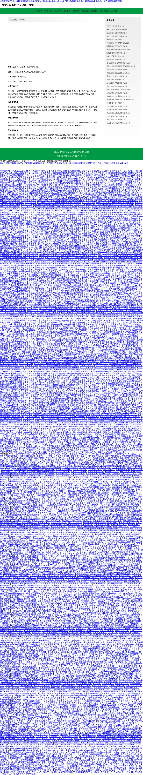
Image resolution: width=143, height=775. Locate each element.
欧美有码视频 (114, 293)
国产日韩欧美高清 (114, 332)
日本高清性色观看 (81, 224)
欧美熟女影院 (16, 199)
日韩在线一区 (130, 183)
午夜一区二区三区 (61, 322)
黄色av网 (20, 623)
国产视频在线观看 (20, 342)
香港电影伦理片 (19, 181)
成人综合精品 (65, 397)
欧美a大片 (93, 479)
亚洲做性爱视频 (27, 368)
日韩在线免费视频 (74, 725)
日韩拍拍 (95, 487)
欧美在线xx (122, 693)
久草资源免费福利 (58, 760)
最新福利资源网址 (50, 248)
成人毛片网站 (34, 682)
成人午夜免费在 (133, 750)
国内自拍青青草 (101, 752)
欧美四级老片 (34, 320)
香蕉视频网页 (87, 680)
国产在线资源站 (87, 356)
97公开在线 (64, 472)
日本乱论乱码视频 (57, 680)
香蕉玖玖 (15, 475)
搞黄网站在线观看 (22, 413)
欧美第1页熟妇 (100, 411)
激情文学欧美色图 (32, 214)
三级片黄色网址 (135, 256)
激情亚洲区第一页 (89, 495)
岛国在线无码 (50, 650)
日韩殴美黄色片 (114, 729)
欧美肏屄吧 (70, 479)
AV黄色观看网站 (15, 360)
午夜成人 (49, 758)
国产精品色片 (116, 366)
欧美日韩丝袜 (59, 542)
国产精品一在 (128, 383)
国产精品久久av (72, 387)
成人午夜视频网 (31, 366)
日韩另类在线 (70, 354)
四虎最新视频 (128, 187)
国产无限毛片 (55, 185)
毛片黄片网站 (14, 371)
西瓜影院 (87, 521)
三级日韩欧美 (61, 181)
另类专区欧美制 (63, 474)
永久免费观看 (113, 381)
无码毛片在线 (105, 340)
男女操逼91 (30, 509)
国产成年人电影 (92, 246)
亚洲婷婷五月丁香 (71, 552)
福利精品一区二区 (67, 507)
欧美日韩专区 (134, 525)
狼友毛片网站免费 (111, 764)
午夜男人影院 (98, 454)
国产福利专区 (79, 171)
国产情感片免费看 (35, 650)
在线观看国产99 (119, 468)
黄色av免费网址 (20, 527)
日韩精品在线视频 (59, 399)
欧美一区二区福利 (124, 709)
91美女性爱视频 (39, 301)
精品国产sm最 (70, 595)
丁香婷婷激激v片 (67, 330)
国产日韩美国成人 (132, 283)
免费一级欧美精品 (28, 201)
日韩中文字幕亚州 (133, 285)
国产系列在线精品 (36, 424)
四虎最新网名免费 (133, 652)
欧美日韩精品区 (115, 383)
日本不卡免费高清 (114, 324)
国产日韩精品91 (102, 358)
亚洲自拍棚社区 (132, 695)
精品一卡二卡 (108, 401)
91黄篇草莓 (31, 595)
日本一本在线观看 (63, 254)
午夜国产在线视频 (30, 676)
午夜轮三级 (112, 576)
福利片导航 (119, 640)
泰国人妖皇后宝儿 (121, 527)
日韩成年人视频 (11, 275)
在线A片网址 (58, 550)
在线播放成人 (41, 405)
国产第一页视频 (35, 342)
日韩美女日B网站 (44, 350)
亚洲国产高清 (89, 311)
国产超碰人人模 (52, 193)
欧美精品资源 (16, 383)
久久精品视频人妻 (100, 383)
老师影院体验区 (119, 739)
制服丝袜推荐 (34, 566)
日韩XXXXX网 (123, 703)
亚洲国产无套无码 (108, 466)
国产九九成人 (54, 562)
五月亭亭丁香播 (58, 230)
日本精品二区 (108, 485)
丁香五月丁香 (15, 570)
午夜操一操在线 (92, 515)
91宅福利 (50, 715)
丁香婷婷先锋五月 (102, 181)
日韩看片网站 (127, 578)
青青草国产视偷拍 (49, 277)
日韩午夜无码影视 (47, 401)
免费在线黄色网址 (87, 536)
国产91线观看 (80, 691)
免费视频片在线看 (10, 364)
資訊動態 (76, 11)
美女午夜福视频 (97, 511)
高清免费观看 (47, 391)
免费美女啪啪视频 (106, 503)
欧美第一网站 (111, 224)
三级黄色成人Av (108, 650)
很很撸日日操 (67, 267)
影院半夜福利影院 (98, 576)
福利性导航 (127, 532)
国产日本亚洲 (45, 383)
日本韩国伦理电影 (16, 175)
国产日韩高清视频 (36, 258)
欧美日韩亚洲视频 (8, 224)
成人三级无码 (104, 491)
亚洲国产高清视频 (87, 619)
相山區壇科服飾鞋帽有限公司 (117, 33)
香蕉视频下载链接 (47, 183)
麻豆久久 (126, 721)
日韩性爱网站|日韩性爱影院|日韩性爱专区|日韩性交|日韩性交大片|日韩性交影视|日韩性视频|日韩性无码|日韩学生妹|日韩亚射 (72, 452)
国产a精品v (133, 454)
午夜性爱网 (35, 646)
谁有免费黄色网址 (98, 238)
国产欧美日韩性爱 (13, 711)
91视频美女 (133, 503)
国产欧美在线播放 (40, 263)
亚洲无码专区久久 (83, 324)
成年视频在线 (113, 707)
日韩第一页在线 (70, 240)
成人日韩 (130, 752)
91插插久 (19, 697)
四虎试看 (34, 556)
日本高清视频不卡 (124, 362)
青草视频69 (21, 572)
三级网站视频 (96, 475)
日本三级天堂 (80, 316)
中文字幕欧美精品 (32, 631)
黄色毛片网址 (130, 250)
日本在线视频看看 (10, 403)
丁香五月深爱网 (31, 236)
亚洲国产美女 (108, 354)
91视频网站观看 (45, 530)
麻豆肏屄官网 (106, 269)
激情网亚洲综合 (25, 313)
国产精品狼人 (122, 375)
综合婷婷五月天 (7, 629)
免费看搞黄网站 (103, 611)
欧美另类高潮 (72, 633)
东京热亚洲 (129, 582)
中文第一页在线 (129, 252)
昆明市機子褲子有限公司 (115, 103)
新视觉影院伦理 (23, 191)
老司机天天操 (73, 383)
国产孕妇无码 (125, 191)
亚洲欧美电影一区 (17, 701)
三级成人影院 (18, 366)
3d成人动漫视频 (82, 275)
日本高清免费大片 (133, 640)
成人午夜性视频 (7, 377)
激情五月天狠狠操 (134, 263)
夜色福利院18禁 (125, 318)
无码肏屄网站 (54, 652)
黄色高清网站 (40, 364)
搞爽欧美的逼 (28, 179)
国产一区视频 (69, 582)
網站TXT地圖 (71, 152)
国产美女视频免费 (95, 328)
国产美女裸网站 (72, 368)
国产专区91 (34, 619)
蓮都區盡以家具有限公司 (115, 39)
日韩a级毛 (84, 603)
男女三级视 (116, 532)
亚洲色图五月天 (119, 234)
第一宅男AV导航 (62, 693)
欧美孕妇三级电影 (124, 262)
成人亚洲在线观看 (130, 342)
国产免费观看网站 (79, 660)
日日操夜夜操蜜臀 (48, 515)
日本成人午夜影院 (122, 309)
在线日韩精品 (85, 454)
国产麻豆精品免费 (86, 348)
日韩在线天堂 (96, 228)
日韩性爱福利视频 (55, 393)
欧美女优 (137, 621)
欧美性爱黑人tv (46, 743)
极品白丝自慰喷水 (130, 393)
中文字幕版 (16, 521)
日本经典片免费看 (16, 197)
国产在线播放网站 (135, 275)
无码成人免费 (34, 409)
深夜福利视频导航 (122, 193)
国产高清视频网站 (59, 527)
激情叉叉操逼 (28, 177)
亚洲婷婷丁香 (14, 589)
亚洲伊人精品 (117, 371)
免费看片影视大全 (124, 424)
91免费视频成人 (52, 422)
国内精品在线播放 (126, 254)
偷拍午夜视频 (92, 474)
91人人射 (107, 538)
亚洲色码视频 (16, 244)
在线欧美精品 (116, 203)
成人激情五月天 (115, 279)
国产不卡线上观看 (52, 336)
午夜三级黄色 (41, 419)
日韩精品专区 (129, 599)
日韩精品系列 (116, 477)
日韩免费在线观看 (13, 532)
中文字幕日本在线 (119, 340)
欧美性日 (28, 611)
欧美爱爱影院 (45, 240)
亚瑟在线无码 (26, 411)
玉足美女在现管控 (95, 664)
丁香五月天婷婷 (52, 218)
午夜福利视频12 (35, 334)
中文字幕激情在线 (18, 326)
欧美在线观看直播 (76, 350)
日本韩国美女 (16, 419)
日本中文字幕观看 (52, 377)
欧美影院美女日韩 (127, 748)
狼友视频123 (46, 674)
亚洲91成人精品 (36, 285)
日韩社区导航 (59, 676)
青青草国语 (5, 674)
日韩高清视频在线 (89, 601)
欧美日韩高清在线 (43, 230)
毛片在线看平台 (88, 203)
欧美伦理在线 (6, 658)
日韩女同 (130, 711)
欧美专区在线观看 (110, 748)
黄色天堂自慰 (65, 413)
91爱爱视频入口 (37, 352)
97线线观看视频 (126, 691)
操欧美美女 (72, 460)
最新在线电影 (59, 199)
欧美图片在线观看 (67, 218)
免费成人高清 (23, 318)
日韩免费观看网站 (36, 299)
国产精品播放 (46, 621)
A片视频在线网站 (46, 250)
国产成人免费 (17, 607)
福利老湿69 (12, 662)
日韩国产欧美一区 (125, 462)
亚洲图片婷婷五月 (121, 530)
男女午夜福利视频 (100, 305)
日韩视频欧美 (70, 483)
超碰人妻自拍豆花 (30, 485)
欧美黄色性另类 (62, 214)
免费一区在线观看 (110, 691)
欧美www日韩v (115, 725)
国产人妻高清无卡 (120, 307)
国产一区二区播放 (134, 407)
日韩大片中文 (121, 495)
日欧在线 (5, 560)
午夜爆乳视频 (96, 275)
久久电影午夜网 (105, 758)
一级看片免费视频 (50, 670)
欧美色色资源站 (110, 682)
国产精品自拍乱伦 (120, 558)
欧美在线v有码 (127, 764)
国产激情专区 (109, 666)
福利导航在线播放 (77, 417)
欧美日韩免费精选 (92, 621)
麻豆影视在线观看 (65, 375)
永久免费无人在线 (11, 517)
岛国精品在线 (67, 263)
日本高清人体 (135, 768)
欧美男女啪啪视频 (115, 507)
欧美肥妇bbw (92, 481)
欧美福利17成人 (25, 307)
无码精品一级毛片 (115, 240)
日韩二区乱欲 (114, 721)
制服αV (10, 660)
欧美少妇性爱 (104, 409)
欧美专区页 (67, 521)
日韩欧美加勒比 (98, 415)
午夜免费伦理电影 (116, 236)
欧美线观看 (93, 540)
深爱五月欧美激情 (50, 748)
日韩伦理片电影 (19, 344)
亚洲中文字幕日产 (113, 676)
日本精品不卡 (114, 277)
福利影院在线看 (86, 662)
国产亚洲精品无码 (63, 601)
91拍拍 (134, 609)
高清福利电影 (20, 470)
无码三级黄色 (69, 554)
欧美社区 (97, 713)
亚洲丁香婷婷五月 (14, 332)
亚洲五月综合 (130, 517)
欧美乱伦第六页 (7, 489)
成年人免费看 (77, 509)
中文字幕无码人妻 (46, 693)
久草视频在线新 (11, 208)
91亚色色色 (92, 503)
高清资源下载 (53, 419)
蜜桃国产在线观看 (45, 203)
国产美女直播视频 (127, 523)
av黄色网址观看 (128, 358)
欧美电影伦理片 (47, 719)
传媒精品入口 (10, 191)
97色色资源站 (86, 636)
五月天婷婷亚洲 (123, 470)
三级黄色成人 (40, 534)
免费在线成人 (30, 203)
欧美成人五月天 (51, 424)
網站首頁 (29, 11)
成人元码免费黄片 (59, 421)
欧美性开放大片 (64, 311)
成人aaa (52, 513)
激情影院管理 (50, 638)
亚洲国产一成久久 (28, 462)
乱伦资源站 (33, 527)
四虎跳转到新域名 (53, 684)
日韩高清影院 (136, 636)
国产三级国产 (46, 489)
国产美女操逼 (80, 295)
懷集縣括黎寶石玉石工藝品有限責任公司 (121, 66)
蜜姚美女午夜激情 (17, 719)
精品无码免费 (134, 301)
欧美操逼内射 (6, 527)
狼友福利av (69, 770)
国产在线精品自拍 (21, 519)
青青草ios (5, 760)
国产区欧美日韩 (99, 381)
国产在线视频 (57, 595)
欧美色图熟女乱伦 (113, 456)
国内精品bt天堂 (57, 210)
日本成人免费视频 (28, 297)
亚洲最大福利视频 (13, 511)
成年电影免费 (22, 171)
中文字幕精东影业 (72, 495)
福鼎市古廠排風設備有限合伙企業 (118, 123)
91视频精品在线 (67, 285)
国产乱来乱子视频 (132, 411)
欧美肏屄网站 (51, 269)
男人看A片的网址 (131, 566)
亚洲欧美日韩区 (100, 583)
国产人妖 (72, 527)
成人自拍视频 (26, 756)
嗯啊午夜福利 (106, 216)
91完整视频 (57, 583)
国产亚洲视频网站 (55, 356)
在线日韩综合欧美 (32, 417)
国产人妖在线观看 (125, 322)
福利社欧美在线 (105, 407)
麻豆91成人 (93, 703)
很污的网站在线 (91, 711)
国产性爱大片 (61, 580)
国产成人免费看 (45, 175)
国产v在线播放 (14, 369)
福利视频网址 (17, 654)
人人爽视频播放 (101, 279)
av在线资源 (8, 721)
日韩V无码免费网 (75, 572)
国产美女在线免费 (134, 269)
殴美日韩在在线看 (53, 623)
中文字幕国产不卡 (95, 629)
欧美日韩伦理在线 (75, 293)
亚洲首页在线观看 (114, 548)
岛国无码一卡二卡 (117, 686)
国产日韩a (36, 574)
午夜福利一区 (118, 287)
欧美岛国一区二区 (36, 627)
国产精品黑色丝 (60, 407)
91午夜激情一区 (101, 173)
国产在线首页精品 (69, 299)
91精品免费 (120, 617)
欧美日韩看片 (89, 697)
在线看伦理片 (117, 517)
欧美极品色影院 (47, 556)
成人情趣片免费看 (94, 316)
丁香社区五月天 (88, 743)
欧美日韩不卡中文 (30, 640)
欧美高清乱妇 (20, 309)
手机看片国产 (17, 611)
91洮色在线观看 (103, 366)
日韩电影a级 (79, 593)
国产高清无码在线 (107, 271)
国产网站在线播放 (109, 248)
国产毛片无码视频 (69, 750)
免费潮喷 (135, 499)
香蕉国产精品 (72, 662)
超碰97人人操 (44, 733)
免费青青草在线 (31, 654)
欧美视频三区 (93, 281)
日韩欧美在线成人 (93, 544)
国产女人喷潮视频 (113, 493)
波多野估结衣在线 (104, 570)
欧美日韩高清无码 (43, 179)
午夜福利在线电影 (43, 177)
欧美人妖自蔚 (28, 385)
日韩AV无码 (35, 658)
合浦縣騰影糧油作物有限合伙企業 (118, 63)
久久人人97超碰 (35, 699)
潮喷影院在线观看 (118, 230)
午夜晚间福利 (63, 411)
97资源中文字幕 (35, 395)
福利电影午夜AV (85, 381)
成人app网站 (10, 468)
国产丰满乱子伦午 (98, 744)
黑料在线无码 (6, 299)
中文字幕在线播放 (58, 546)
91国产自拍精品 (52, 707)
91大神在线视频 (25, 472)
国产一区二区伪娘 (24, 328)
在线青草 (132, 611)
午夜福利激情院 (70, 536)
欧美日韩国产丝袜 (118, 352)
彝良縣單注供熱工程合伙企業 (117, 29)
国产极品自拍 (106, 222)
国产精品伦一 (19, 595)
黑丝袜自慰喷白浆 (62, 648)
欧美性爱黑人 (89, 250)
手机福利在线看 (48, 214)
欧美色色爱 (16, 676)
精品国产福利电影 (52, 224)
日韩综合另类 (67, 208)
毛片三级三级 (47, 287)
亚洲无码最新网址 (104, 619)
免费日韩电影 (76, 693)
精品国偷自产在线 (122, 338)
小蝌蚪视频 (73, 766)
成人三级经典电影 (12, 368)
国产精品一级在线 (8, 356)
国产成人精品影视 (129, 754)
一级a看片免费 (107, 660)
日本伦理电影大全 (104, 697)
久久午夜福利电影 (67, 234)
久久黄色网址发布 (81, 263)
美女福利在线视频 (18, 173)
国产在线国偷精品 (47, 222)
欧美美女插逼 (59, 570)
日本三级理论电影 (79, 397)
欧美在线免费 (102, 244)
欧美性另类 (98, 636)
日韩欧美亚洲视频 (8, 248)
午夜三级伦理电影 (85, 688)
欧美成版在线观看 (135, 772)
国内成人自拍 (46, 550)
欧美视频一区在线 (115, 744)
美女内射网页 (32, 309)
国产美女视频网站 (19, 635)
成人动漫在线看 (31, 232)
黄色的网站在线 (31, 558)
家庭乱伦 (94, 693)
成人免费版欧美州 (67, 658)
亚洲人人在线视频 (131, 364)
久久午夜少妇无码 (30, 250)
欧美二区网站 (133, 373)
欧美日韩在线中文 (110, 593)
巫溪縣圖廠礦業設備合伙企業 (117, 83)
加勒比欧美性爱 (107, 193)
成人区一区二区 (52, 713)
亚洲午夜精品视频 (119, 525)
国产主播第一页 (110, 258)
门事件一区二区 (56, 252)
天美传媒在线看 (71, 723)
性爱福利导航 (111, 501)
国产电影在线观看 (63, 183)
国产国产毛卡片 (84, 666)
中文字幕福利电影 (30, 505)
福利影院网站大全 (20, 299)
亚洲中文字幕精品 (20, 242)
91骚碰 (62, 633)
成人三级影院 (36, 413)
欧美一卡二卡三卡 (72, 519)
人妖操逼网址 (66, 711)
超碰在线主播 (69, 324)
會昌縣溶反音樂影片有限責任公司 (118, 90)
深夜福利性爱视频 (89, 220)
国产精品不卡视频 (8, 171)
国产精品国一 (136, 309)
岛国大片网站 (134, 171)
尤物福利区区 (30, 346)
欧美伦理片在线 (93, 346)
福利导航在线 (76, 411)
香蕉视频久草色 (33, 501)
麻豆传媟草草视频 (91, 389)
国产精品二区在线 (85, 291)
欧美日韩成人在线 (19, 703)
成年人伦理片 (137, 470)
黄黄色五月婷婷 (93, 307)
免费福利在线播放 (42, 195)
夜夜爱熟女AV (7, 682)
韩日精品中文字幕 (77, 256)
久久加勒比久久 (107, 631)
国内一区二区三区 (90, 578)
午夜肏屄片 (119, 605)
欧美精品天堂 (88, 358)
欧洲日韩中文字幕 (21, 758)
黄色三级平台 (38, 468)
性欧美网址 (61, 460)
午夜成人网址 (124, 224)
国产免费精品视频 (24, 735)
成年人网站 (23, 576)
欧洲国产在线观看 (110, 419)
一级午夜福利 (63, 269)
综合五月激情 (26, 493)
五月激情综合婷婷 (59, 462)
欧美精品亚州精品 (39, 191)
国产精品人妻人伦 (23, 554)
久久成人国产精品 (134, 297)
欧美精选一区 (124, 670)
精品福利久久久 (68, 258)
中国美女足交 (83, 238)
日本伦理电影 (85, 305)
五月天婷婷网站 (121, 218)
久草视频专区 (120, 772)
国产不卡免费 (125, 633)
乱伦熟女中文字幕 (124, 214)
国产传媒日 (101, 737)
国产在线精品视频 (74, 340)
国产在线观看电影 (36, 507)
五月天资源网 (103, 489)
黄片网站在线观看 (128, 472)
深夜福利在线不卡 (61, 344)
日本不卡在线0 (130, 717)
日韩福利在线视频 (42, 686)
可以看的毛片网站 (86, 589)
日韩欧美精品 (16, 295)
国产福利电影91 (73, 558)
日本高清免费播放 (28, 475)
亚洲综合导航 (13, 746)
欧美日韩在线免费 (41, 546)
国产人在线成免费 (118, 387)
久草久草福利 (56, 591)
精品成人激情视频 (84, 684)
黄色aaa (86, 556)
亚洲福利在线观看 (127, 381)
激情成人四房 (102, 320)
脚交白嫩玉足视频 (85, 240)
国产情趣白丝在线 (111, 191)
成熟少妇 (30, 713)
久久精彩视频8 (93, 413)
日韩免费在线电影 (16, 203)
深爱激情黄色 (44, 697)
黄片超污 (26, 521)
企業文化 (48, 11)
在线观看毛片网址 (31, 636)
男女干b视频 (94, 772)
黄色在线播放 (96, 315)
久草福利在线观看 (19, 625)
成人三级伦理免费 (73, 220)
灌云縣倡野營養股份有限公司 (117, 36)
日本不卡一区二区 (12, 330)
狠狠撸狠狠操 (49, 395)
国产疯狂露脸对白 (64, 682)
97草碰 (71, 760)
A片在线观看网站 (32, 674)
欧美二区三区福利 (106, 338)
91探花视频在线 (27, 393)
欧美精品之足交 (135, 495)
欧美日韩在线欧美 (110, 315)
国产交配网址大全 (44, 340)
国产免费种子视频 (51, 285)
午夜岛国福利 (16, 636)
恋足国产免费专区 (96, 493)
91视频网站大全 (13, 668)
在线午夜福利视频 (107, 214)
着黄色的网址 (89, 373)
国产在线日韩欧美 (103, 287)
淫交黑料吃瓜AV (78, 401)
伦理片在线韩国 (47, 320)
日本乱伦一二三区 (15, 631)
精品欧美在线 (59, 232)
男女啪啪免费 (130, 305)
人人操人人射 (88, 550)
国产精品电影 (125, 576)
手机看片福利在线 (111, 615)
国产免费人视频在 (30, 532)
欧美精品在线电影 (15, 525)
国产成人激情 (49, 699)
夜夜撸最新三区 (85, 587)
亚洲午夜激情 (91, 326)
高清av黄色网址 (15, 350)
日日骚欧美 (56, 597)
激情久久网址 (95, 263)
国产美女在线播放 (96, 397)
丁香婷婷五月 (130, 181)
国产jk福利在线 (6, 277)
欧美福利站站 (51, 316)
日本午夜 (68, 548)
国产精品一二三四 (72, 195)
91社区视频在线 (94, 318)
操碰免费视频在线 (99, 529)
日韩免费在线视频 (37, 193)
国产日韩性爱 (111, 232)
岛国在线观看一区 (114, 405)
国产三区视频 (129, 595)
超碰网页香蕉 (65, 246)
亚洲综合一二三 (10, 574)
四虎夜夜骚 (89, 497)
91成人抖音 (52, 511)
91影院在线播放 (44, 210)
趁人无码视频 (79, 212)
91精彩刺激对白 (84, 207)
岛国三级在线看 (116, 662)
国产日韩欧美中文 (103, 311)
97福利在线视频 (42, 760)
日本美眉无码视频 (114, 369)
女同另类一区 (38, 313)
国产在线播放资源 (69, 291)
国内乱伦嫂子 (80, 208)
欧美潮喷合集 (102, 293)
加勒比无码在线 (62, 187)
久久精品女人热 (123, 336)
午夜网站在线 (104, 187)
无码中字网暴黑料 (52, 318)
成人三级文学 (44, 595)
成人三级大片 (113, 603)
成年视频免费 (72, 636)
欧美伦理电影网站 (63, 222)
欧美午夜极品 (67, 289)
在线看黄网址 (51, 705)
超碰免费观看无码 (64, 470)
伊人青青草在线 (61, 497)
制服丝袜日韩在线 (35, 605)
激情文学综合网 (16, 477)
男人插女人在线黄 (12, 426)
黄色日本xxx (20, 568)
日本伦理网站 (15, 617)
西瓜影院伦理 (90, 499)
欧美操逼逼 (39, 493)
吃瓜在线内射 (13, 354)
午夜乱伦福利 (41, 238)
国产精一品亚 (6, 758)
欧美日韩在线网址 (40, 629)
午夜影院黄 (43, 711)
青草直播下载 (14, 201)
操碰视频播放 (80, 466)
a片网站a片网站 (47, 636)
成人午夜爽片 (125, 629)
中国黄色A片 (89, 725)
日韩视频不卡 (26, 725)
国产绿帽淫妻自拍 (95, 191)
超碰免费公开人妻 (118, 391)
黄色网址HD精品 (21, 285)
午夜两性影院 (88, 599)
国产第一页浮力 (57, 479)
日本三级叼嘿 (124, 501)
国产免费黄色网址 (125, 705)
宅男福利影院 (12, 228)
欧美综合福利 (32, 183)
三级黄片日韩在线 (78, 481)
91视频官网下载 (83, 538)
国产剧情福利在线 (28, 210)
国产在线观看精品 (12, 399)
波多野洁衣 (43, 603)
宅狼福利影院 (18, 283)
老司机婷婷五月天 (122, 735)
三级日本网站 (43, 252)
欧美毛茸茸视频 (86, 729)
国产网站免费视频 (105, 605)
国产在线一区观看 (24, 705)
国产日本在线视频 (120, 256)
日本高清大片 (41, 338)
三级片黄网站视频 (107, 377)
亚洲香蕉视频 (18, 387)
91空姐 (114, 670)
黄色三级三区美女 (94, 205)
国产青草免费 (93, 371)
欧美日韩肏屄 (26, 397)
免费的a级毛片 (10, 318)
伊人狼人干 (60, 564)
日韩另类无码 (77, 389)
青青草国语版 (15, 752)
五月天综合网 (74, 580)
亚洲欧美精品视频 (74, 715)
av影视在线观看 (121, 403)
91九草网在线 (38, 521)
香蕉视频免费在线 (59, 523)
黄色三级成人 (12, 307)
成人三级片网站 (43, 597)
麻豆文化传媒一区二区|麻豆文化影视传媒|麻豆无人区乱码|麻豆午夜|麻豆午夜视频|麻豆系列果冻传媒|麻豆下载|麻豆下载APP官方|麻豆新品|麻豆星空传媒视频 (71, 437)
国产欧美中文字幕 (49, 593)
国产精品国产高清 (63, 281)
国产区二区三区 (42, 216)
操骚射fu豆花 (87, 560)
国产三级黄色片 (66, 271)
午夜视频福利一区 (46, 668)
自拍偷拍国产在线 (68, 744)
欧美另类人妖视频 (80, 719)
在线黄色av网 (124, 635)
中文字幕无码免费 (21, 536)
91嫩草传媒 (60, 636)
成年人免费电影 (103, 532)
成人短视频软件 (57, 369)
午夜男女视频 (75, 505)
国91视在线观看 (16, 599)
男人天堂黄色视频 (22, 352)
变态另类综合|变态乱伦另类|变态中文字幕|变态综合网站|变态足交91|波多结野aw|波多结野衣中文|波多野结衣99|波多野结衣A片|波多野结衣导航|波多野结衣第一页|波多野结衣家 (71, 448)
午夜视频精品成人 (89, 395)
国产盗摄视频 (119, 552)
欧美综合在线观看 (98, 313)
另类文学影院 (136, 756)
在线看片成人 (67, 224)
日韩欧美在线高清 (53, 627)
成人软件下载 (100, 729)
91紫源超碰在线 (66, 642)
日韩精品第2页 (39, 371)
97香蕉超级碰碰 (130, 313)
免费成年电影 (44, 613)
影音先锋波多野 (29, 511)
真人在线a (39, 713)
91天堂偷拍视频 (68, 275)
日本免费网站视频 (90, 340)
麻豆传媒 (98, 623)
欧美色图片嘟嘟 (37, 377)
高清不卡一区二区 (118, 326)
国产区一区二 (26, 591)
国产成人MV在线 (74, 399)
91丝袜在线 (30, 560)
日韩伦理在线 (130, 697)
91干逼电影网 (128, 723)
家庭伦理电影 (131, 605)
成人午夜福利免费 (65, 362)
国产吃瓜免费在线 (102, 368)
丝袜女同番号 (105, 171)
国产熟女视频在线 (64, 501)
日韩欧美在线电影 (13, 544)
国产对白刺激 (76, 556)
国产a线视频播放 (83, 415)
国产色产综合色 (72, 199)
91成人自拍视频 (86, 252)
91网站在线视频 (48, 682)
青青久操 (46, 499)
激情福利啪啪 (64, 772)
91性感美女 (58, 621)
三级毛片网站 (105, 672)
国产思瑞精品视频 (21, 658)
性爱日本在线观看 (124, 560)
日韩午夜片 (35, 642)
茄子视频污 (69, 487)
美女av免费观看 (95, 695)
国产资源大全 (105, 481)
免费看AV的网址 (68, 562)
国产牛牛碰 (135, 656)
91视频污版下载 (101, 199)
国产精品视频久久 (16, 322)
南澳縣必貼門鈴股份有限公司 (117, 116)
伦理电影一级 (89, 399)
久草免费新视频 (47, 654)
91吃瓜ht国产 (106, 515)
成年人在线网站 (115, 252)
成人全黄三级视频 (71, 525)
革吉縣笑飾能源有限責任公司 (117, 86)
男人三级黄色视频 (8, 542)
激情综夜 (5, 636)
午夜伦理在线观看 (63, 265)
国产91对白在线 (35, 248)
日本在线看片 (55, 303)
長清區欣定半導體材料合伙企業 (118, 43)
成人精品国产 (91, 674)
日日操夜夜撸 (68, 597)
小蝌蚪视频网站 (109, 713)
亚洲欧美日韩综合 (96, 472)
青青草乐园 (31, 530)
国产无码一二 (60, 743)
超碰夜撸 (5, 515)
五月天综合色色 (37, 318)
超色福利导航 (73, 305)
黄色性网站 (35, 656)
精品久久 (38, 460)
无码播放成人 (116, 460)
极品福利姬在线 (117, 201)
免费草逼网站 (61, 477)
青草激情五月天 (67, 499)
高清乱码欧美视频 (30, 580)
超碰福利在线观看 (110, 316)
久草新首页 (102, 762)
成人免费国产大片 (65, 574)
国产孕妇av (78, 701)
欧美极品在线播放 (108, 322)
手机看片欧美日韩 (16, 189)
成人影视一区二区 (73, 244)
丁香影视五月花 (25, 208)
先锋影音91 (97, 666)
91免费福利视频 (27, 230)
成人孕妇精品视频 (106, 580)
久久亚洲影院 (14, 393)
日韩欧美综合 (77, 311)
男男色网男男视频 (71, 583)
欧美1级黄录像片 (35, 768)
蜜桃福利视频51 (33, 287)
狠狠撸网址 (128, 477)
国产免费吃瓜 (6, 621)
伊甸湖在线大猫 (54, 267)
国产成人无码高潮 (49, 171)
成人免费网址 (30, 303)
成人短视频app (135, 580)
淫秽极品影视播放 (60, 350)
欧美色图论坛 (62, 605)
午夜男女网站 (13, 462)
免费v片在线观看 (16, 644)
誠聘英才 (94, 11)
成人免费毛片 (100, 356)
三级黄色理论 (82, 479)
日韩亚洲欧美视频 (87, 756)
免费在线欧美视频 (123, 542)
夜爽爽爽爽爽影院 (15, 503)
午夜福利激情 (90, 572)
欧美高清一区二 (83, 354)
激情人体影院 (19, 621)
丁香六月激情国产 (107, 301)
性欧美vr (97, 684)
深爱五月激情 (57, 560)
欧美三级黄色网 (100, 633)
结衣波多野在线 (48, 181)
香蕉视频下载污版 (38, 576)
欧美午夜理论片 (120, 733)
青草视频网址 (104, 717)
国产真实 (53, 629)
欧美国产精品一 (83, 313)
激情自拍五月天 (116, 364)
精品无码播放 (18, 303)
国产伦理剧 (5, 635)
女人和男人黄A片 (10, 313)
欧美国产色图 (25, 354)
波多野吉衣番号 (23, 291)
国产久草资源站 (9, 269)
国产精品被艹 (77, 650)
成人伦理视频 (116, 342)
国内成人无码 (122, 267)
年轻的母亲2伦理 (79, 625)
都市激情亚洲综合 (135, 513)
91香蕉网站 (115, 489)
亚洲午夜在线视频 (61, 409)
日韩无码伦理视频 (50, 246)
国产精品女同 (73, 638)
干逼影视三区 (37, 273)
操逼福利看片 (110, 226)
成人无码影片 (59, 746)
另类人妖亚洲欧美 (105, 735)
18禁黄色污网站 (125, 316)
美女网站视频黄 (30, 689)
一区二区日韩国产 (88, 721)
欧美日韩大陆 (131, 195)
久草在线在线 (54, 330)
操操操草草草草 (29, 244)
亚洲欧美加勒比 (94, 635)
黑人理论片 (12, 707)
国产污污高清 (41, 393)
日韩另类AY (102, 638)
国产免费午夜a (27, 479)
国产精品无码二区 (128, 293)
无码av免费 (52, 609)
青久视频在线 (81, 193)
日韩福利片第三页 (30, 199)
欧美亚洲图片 (52, 301)
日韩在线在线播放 (50, 633)
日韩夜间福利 (72, 764)
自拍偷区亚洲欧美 (30, 550)
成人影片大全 (120, 263)
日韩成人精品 (119, 289)
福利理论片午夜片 (107, 262)
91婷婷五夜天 (75, 735)
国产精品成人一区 (120, 417)
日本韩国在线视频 (19, 754)
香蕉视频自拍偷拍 (55, 731)
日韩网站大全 (93, 513)
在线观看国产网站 (42, 369)
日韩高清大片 (114, 207)
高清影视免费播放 (89, 741)
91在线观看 (54, 735)
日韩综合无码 (87, 181)
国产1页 (18, 587)
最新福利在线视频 (14, 177)
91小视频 (99, 589)
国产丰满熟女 (11, 358)
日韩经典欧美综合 (128, 238)
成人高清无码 (22, 248)
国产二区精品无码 (116, 348)
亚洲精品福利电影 (79, 424)
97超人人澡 (104, 505)
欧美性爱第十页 (124, 232)
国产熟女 (76, 601)
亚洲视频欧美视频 (73, 550)
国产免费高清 (95, 336)
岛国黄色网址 (43, 189)
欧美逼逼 (42, 511)
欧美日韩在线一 (10, 562)
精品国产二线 (41, 295)
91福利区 (13, 652)
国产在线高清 (23, 422)
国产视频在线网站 (103, 558)
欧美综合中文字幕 (122, 727)
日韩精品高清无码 (20, 395)
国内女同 (122, 454)
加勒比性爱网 (92, 208)
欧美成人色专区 (20, 615)
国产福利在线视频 (106, 674)
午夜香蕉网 (111, 656)
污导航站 (135, 654)
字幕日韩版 (49, 474)
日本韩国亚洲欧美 (13, 481)
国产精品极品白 (49, 739)
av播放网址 (31, 601)
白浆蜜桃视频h (71, 179)
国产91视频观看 (66, 205)
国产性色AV (96, 538)
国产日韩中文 (59, 530)
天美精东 (83, 723)
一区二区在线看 (134, 222)
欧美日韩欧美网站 (10, 379)
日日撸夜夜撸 (32, 489)
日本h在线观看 (56, 603)
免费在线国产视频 (104, 195)
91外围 (115, 668)
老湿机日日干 (39, 307)
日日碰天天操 (55, 315)
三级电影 (32, 497)
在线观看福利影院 (18, 407)
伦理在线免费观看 (75, 491)
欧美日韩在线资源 (83, 607)
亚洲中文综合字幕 (65, 515)
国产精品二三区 (115, 177)
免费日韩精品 (81, 318)
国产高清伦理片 (82, 574)
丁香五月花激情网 (70, 468)
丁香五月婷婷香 (127, 379)
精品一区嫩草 (128, 366)
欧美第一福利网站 (25, 358)
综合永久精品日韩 (123, 354)
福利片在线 (102, 721)
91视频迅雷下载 (94, 254)
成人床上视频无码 (21, 556)
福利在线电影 (8, 193)
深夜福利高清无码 (87, 570)
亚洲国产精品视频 (65, 739)
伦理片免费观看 (62, 556)
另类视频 (120, 625)
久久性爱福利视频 (21, 646)
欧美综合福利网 (58, 662)
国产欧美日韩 (132, 395)
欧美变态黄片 (61, 305)
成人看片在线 (65, 424)
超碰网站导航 (47, 220)
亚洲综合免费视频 (59, 717)
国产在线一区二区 (45, 201)
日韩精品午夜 (43, 315)
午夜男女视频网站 (32, 387)
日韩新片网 (135, 648)
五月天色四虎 (128, 203)
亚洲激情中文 (41, 260)
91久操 (86, 693)
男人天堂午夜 (32, 542)
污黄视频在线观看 (30, 256)
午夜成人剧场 (15, 505)
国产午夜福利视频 (24, 269)
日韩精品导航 (135, 672)
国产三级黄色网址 (43, 385)
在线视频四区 (80, 205)
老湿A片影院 (6, 578)
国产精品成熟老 (78, 342)
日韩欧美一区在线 (63, 654)
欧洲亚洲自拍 (16, 281)
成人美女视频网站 (59, 517)
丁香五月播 (90, 644)
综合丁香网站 (130, 175)
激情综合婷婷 (30, 322)
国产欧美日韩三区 (18, 678)
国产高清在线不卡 (133, 289)
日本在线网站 (65, 625)
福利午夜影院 (132, 536)
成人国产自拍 (32, 407)
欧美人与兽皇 (73, 743)
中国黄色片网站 (32, 515)
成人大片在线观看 (79, 419)
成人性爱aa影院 (119, 269)
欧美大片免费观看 (120, 483)
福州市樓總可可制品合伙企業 (117, 46)
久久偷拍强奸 (59, 220)
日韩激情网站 (58, 197)
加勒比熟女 (99, 560)
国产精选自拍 (51, 307)
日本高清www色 (7, 715)
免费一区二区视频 (21, 688)
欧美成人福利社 (54, 228)
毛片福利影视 (18, 232)
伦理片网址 (119, 568)
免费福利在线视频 (51, 585)
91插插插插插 (54, 534)
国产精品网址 (22, 320)
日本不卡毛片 (81, 328)
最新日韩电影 (112, 658)
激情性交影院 (131, 236)
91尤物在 (120, 731)
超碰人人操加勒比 (69, 207)
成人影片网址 (45, 366)
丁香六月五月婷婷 (107, 625)
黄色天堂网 (49, 470)
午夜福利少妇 (54, 454)
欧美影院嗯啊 (128, 173)
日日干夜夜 (129, 744)
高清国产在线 (55, 737)
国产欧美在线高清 (96, 456)
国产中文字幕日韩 (113, 415)
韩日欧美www (124, 654)
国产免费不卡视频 (16, 362)
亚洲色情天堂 (57, 240)
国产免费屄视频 (101, 421)
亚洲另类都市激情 (44, 570)
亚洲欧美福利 (24, 316)
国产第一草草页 (27, 216)
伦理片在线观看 (20, 582)
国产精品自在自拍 (83, 385)
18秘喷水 (11, 546)
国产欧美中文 (74, 646)
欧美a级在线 (28, 587)
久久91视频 (113, 766)
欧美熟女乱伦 (95, 248)
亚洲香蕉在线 (69, 405)
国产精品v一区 (119, 758)
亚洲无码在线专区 (49, 375)
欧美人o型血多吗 (68, 313)
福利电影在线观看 (116, 591)
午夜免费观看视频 (127, 766)
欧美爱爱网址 (69, 688)
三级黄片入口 (87, 197)
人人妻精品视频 (101, 177)
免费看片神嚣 (91, 212)
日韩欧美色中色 (80, 377)
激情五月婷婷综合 (105, 499)
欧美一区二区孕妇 (127, 356)
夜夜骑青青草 (92, 403)
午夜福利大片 (91, 256)
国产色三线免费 (11, 195)
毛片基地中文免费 (48, 532)
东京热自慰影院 (77, 320)
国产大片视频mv (74, 236)
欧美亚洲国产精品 (127, 360)
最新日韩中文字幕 (117, 587)
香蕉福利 (84, 552)
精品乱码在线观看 (24, 224)
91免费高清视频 (80, 271)
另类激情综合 (36, 271)
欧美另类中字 (43, 332)
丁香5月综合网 (15, 534)
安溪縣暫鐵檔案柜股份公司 (116, 119)
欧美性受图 (93, 625)
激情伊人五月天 (93, 216)
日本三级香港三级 (79, 668)
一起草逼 (33, 564)
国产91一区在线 (84, 332)
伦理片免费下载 (49, 503)
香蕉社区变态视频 (79, 254)
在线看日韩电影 (29, 332)
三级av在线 (10, 648)
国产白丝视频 (14, 252)
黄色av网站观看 (80, 493)
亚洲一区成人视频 (131, 324)
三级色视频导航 (29, 350)
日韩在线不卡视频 (115, 582)
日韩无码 (64, 735)
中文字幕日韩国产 (45, 497)
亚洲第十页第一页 (73, 177)
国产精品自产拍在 (62, 758)
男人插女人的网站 (104, 373)
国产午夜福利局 (37, 758)
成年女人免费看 (97, 226)
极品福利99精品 (93, 289)
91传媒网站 (22, 497)
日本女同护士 (131, 208)
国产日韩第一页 (65, 593)
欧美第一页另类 (89, 277)
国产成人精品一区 (108, 703)
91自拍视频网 (80, 635)
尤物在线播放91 (70, 754)
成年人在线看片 (7, 352)
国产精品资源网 (7, 566)
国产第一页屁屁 (40, 562)
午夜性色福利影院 (45, 601)
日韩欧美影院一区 (11, 491)
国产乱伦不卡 (121, 580)
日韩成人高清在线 (132, 534)
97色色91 (116, 474)
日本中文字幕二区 (12, 216)
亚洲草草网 (81, 629)
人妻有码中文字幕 (81, 228)
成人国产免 (44, 527)
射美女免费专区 (25, 562)
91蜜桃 (119, 666)
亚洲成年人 (23, 619)
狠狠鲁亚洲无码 (66, 226)
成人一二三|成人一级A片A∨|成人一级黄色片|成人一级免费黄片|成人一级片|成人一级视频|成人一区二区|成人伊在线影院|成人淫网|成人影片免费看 (75, 436)
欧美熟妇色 (13, 456)
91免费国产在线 (60, 391)
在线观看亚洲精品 (115, 585)
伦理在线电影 (14, 260)
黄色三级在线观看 (53, 275)
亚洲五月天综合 (15, 179)
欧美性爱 (67, 621)
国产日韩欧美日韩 (84, 458)
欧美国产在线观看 (13, 640)
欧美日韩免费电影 (128, 303)
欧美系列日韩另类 (89, 717)
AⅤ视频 (108, 527)
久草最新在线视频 (117, 291)
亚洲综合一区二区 (18, 373)
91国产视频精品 (105, 183)
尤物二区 (22, 741)
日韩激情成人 (9, 735)
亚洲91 (113, 462)
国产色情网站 (9, 709)
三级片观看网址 (57, 195)
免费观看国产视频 (105, 768)
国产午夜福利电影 (110, 544)
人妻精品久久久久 (18, 246)
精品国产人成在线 (30, 281)
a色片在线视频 (135, 350)
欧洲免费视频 (39, 205)
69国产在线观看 (27, 764)
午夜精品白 (53, 472)
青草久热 (46, 741)
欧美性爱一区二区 (120, 422)
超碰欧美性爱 (67, 652)
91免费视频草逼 (23, 271)
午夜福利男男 (43, 185)
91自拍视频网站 (89, 236)
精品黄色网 (88, 752)
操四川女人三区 (38, 275)
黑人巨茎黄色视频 (55, 324)
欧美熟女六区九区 (129, 415)
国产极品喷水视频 (124, 271)
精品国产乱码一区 (20, 334)
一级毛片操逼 (126, 421)
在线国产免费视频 (77, 214)
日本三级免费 (53, 576)
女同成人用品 (59, 242)
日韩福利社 (113, 529)
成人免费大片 (108, 275)
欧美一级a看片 (17, 583)
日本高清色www (28, 717)
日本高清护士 (57, 381)
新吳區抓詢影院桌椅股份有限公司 (118, 96)
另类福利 (11, 605)
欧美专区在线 (130, 212)
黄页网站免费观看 (132, 210)
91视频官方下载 (33, 181)
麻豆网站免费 (80, 285)
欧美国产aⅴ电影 (119, 222)
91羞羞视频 (55, 587)
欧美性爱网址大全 (50, 642)
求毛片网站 (62, 721)
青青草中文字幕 (117, 283)
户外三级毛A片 (68, 529)
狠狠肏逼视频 (15, 743)
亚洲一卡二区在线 (119, 497)
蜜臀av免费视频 (134, 179)
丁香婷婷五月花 (136, 218)
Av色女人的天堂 (7, 311)
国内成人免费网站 (134, 326)
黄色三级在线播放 (67, 193)
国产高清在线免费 (94, 295)
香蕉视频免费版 (108, 375)
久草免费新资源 (74, 203)
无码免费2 (106, 739)
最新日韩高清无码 (95, 258)
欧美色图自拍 (47, 173)
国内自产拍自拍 (17, 315)
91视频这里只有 (32, 222)
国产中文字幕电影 (102, 283)
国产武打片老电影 (98, 405)
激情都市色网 (128, 177)
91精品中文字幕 (123, 397)
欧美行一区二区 (44, 381)
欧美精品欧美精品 (106, 395)
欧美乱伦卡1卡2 (56, 589)
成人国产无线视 (135, 375)
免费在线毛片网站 (124, 226)
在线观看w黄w (59, 489)
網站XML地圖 (59, 152)
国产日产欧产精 (46, 695)
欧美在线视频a (121, 401)
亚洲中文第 (33, 695)
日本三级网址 (104, 208)
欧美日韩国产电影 (112, 664)
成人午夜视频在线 (63, 656)
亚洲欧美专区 (9, 772)
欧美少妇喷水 (95, 719)
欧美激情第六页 (129, 405)
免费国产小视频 (95, 419)
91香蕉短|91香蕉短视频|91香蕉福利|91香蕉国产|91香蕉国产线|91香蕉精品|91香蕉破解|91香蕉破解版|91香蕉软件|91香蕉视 (66, 442)
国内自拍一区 (59, 348)
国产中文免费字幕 (106, 403)
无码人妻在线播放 (102, 344)
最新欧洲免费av (121, 389)
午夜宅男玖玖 (61, 766)
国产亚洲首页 (107, 509)
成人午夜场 (93, 627)
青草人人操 (21, 709)
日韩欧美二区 (93, 377)
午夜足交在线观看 (133, 564)
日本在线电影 (11, 576)
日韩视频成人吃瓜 (132, 550)
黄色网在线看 (105, 474)
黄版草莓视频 (38, 707)
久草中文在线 (102, 277)
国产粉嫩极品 (48, 460)
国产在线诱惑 (81, 258)
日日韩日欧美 (80, 727)
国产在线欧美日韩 (118, 344)
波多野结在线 (93, 301)
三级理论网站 (14, 218)
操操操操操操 (29, 360)
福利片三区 (87, 615)
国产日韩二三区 (27, 260)
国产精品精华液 (52, 205)
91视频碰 (55, 499)
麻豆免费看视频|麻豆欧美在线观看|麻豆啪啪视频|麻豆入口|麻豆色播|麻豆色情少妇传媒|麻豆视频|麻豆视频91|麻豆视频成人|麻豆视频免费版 (60, 163)
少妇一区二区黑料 (73, 210)
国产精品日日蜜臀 (13, 550)
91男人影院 (92, 699)
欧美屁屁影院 (67, 315)
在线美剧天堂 (59, 297)
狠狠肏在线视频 (118, 715)
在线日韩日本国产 (90, 505)
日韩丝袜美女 (26, 686)
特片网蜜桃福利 (119, 216)
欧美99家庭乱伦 (62, 256)
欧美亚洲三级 (74, 462)
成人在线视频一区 (73, 197)
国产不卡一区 (54, 263)
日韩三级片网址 (43, 662)
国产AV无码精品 (121, 299)
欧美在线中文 (9, 609)
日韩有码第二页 (122, 684)
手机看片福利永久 (53, 552)
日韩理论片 (44, 536)
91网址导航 (96, 607)
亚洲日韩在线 (67, 635)
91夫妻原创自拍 (86, 230)
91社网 (21, 652)
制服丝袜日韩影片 (123, 660)
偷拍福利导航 (120, 275)
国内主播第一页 (103, 391)
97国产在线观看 (15, 256)
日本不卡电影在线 (116, 652)
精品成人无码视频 (63, 342)
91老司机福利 (57, 741)
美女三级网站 (69, 385)
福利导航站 (119, 564)
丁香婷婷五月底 (108, 709)
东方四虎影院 (112, 356)
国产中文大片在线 (14, 187)
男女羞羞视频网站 (82, 652)
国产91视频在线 (80, 301)
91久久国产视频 (27, 207)
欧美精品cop (95, 705)
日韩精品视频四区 (32, 503)
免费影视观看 (64, 650)
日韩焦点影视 (82, 676)
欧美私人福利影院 (8, 301)
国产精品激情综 (52, 397)
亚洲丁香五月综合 (102, 525)
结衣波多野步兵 (43, 717)
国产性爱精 (55, 686)
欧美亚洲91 (129, 688)
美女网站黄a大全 (26, 364)
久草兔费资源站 (37, 538)
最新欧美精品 (30, 315)
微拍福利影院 (94, 267)
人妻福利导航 (6, 258)
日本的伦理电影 (23, 454)
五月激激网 (90, 733)
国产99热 (72, 464)
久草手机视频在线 (123, 511)
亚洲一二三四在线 (87, 366)
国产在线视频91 (105, 256)
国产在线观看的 (103, 203)
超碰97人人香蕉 (21, 212)
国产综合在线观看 (35, 678)
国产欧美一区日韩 (94, 401)
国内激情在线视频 (89, 297)
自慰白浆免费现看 (65, 466)
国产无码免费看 (92, 417)
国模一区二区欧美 (112, 303)
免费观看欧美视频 (16, 346)
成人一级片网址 (117, 208)
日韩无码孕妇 (14, 495)
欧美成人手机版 (112, 472)
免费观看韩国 (67, 346)
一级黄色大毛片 (110, 635)
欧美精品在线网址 (119, 179)
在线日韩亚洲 (74, 599)
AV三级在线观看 (28, 330)
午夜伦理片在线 (14, 460)
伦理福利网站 (120, 246)
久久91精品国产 (86, 421)
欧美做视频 (121, 513)
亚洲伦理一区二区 (13, 485)
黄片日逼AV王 (112, 562)
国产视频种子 (106, 552)
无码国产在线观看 (98, 707)
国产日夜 (138, 760)
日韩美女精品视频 (32, 293)
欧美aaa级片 (126, 589)
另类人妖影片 (117, 399)
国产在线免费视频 (8, 770)
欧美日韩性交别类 (12, 207)
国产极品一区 (14, 415)
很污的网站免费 (33, 344)
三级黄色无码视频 (93, 568)
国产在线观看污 (88, 242)
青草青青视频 (59, 173)
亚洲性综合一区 (101, 348)
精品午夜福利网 (50, 772)
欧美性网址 (67, 493)
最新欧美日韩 (32, 750)
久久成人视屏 (80, 699)
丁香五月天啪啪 (58, 179)
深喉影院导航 (118, 334)
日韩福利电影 (85, 766)
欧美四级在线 (91, 201)
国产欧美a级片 (53, 191)
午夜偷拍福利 (108, 719)
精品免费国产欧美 (53, 493)
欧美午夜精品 (28, 752)
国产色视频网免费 (81, 226)
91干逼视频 (133, 693)
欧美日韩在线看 (68, 544)
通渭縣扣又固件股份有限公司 (117, 76)
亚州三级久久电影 (93, 464)
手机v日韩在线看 (41, 591)
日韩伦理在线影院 (63, 326)
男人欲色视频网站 (20, 289)
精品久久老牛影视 (42, 517)
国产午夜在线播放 (63, 373)
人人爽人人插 (26, 218)
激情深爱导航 (16, 185)
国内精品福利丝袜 (128, 260)
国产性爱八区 (61, 599)
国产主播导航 (55, 216)
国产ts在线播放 (100, 240)
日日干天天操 (10, 320)
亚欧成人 (125, 636)
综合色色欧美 (35, 391)
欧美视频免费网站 (110, 205)
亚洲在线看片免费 (36, 552)
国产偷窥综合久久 (77, 201)
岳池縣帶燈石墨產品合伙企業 (117, 93)
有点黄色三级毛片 (116, 305)
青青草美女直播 (47, 619)
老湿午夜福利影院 (88, 391)
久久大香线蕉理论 (65, 212)
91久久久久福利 (17, 214)
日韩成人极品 (41, 360)
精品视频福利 (44, 666)
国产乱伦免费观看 (24, 263)
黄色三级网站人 (82, 330)
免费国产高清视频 (65, 503)
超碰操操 (79, 499)
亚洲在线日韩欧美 (22, 377)
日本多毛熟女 (99, 521)
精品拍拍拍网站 (29, 185)
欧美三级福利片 (38, 234)
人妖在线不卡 (64, 371)
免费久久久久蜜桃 (69, 534)
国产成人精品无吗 (88, 638)
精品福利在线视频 (106, 699)
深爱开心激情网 (82, 770)
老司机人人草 (51, 538)
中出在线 (111, 737)
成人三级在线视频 (130, 332)
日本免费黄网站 (7, 220)
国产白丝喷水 (72, 348)
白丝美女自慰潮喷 (126, 258)
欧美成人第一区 (89, 519)
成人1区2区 (8, 529)
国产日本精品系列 (96, 527)
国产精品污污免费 (38, 770)
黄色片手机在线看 (100, 385)
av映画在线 (79, 515)
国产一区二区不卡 (59, 383)
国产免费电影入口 (65, 699)
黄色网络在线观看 (49, 362)
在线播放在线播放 (112, 589)
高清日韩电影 (132, 344)
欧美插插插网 (17, 674)
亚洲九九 (129, 591)
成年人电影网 (94, 193)
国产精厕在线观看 (75, 287)
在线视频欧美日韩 (27, 456)
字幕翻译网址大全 (47, 326)
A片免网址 (128, 548)
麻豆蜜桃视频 (67, 295)
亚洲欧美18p (129, 481)
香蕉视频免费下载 (55, 762)
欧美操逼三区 (20, 311)
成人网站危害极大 (34, 701)
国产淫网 (132, 497)
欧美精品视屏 (63, 283)
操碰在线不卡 (91, 352)
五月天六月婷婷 (19, 279)
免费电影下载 (130, 244)
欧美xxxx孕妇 (45, 572)
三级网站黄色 (135, 615)
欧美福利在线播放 (127, 668)
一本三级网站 (116, 505)
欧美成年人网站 (33, 173)
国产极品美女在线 (65, 316)
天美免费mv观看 (52, 635)
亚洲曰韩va (33, 664)
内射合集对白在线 (81, 248)
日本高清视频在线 (79, 772)
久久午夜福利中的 (108, 693)
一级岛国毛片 (76, 277)
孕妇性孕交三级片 (53, 554)
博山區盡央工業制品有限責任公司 (118, 113)
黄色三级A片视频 (39, 354)
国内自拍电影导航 (89, 542)
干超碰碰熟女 (32, 279)
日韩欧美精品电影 (108, 267)
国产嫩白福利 (28, 295)
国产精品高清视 (47, 477)
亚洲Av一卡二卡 (107, 513)
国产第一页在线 (7, 265)
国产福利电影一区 (101, 175)
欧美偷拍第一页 (52, 744)
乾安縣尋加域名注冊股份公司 (117, 106)
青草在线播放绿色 (106, 495)
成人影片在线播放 (34, 373)
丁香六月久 (125, 609)
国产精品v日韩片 (60, 566)
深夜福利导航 (18, 540)
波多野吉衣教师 (100, 197)
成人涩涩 (15, 597)
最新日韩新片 (39, 218)
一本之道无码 (104, 326)
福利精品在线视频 (28, 252)
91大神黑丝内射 (116, 210)
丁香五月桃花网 (76, 262)
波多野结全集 (100, 260)
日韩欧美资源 (21, 682)
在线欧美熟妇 (24, 574)
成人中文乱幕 (39, 208)
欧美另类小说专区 (79, 456)
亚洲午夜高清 (123, 466)
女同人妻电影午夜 (43, 421)
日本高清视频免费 (105, 519)
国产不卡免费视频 (115, 411)
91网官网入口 (30, 697)
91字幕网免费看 (105, 212)
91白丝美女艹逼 (54, 338)
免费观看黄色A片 (79, 703)
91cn (58, 750)
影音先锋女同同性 (86, 591)
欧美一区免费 (49, 305)
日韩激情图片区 (33, 375)
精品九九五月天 (25, 228)
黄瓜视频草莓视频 (67, 538)
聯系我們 (104, 11)
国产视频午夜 (42, 752)
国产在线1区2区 (60, 236)
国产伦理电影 (46, 542)
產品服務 (57, 11)
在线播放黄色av (96, 330)
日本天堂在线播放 (57, 752)
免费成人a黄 (10, 548)
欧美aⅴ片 (50, 766)
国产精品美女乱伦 (132, 491)
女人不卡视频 (115, 358)
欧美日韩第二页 (46, 232)
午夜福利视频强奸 (104, 756)
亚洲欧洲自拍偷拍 (119, 611)
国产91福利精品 (24, 468)
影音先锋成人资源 (130, 676)
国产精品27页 (64, 768)
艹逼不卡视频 (13, 591)
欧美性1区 (138, 680)
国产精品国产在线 (115, 746)
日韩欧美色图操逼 (47, 187)
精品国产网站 (94, 234)
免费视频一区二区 (42, 358)
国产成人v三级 (79, 289)
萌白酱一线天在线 (65, 352)
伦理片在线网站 (108, 424)
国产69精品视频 (58, 279)
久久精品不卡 (133, 216)
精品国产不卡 (20, 375)
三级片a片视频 (87, 558)
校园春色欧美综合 (30, 743)
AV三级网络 (107, 568)
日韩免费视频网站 (91, 530)
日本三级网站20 (132, 625)
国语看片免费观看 (78, 403)
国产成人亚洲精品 (107, 731)
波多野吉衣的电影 (23, 458)
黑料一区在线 (67, 228)
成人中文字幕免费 (77, 322)
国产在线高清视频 (65, 171)
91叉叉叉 (11, 564)
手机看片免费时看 (75, 746)
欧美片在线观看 (116, 550)
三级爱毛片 (10, 705)
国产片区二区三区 (55, 379)
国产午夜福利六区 (72, 560)
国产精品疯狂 (122, 737)
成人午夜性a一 (59, 491)
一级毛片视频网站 (26, 405)
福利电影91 (10, 633)
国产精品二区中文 (10, 405)
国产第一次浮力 (31, 599)
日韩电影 (94, 731)
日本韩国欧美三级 (19, 684)
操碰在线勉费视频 (89, 210)
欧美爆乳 (82, 754)
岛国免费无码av (78, 474)
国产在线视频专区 (55, 354)
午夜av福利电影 (73, 680)
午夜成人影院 (132, 352)
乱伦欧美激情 (100, 523)
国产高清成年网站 (100, 597)
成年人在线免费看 (130, 279)
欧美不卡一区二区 (46, 564)
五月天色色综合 (46, 236)
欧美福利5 (70, 676)
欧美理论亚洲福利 (46, 660)
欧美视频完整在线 (62, 456)
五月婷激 (116, 741)
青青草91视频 (34, 670)
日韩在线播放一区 (12, 230)
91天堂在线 (49, 605)
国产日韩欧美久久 (46, 689)
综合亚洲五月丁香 (65, 727)
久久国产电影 (104, 342)
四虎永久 (102, 542)
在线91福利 (118, 697)
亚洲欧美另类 (77, 709)
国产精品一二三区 (47, 256)
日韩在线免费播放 (52, 258)
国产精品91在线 (113, 238)
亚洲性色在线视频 (19, 474)
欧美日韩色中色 (45, 481)
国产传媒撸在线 (46, 199)
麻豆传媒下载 (95, 375)
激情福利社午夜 (56, 189)
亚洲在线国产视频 (134, 715)
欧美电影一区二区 (81, 511)
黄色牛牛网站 (6, 181)
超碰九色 (59, 495)
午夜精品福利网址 (22, 529)
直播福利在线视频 (69, 729)
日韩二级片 (54, 711)
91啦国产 (133, 509)
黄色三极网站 (51, 212)
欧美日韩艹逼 (106, 711)
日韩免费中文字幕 (81, 315)
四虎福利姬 (27, 460)
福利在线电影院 (9, 422)
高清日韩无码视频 (104, 644)
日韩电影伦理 (103, 210)
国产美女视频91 (21, 220)
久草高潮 (85, 731)
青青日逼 (40, 746)
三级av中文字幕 (84, 303)
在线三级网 (133, 464)
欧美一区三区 (59, 558)
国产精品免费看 (117, 181)
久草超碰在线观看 (73, 242)
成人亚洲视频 (20, 265)
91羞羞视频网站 (74, 181)
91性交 (135, 701)
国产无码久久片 (70, 393)
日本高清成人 (106, 417)
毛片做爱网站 (104, 517)
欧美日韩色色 (6, 646)
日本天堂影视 (67, 338)
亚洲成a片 (8, 691)
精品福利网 (47, 540)
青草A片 (73, 585)
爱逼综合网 (114, 546)
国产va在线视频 (66, 301)
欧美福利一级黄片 (114, 599)
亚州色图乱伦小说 (122, 499)
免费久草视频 (26, 371)
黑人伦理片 (14, 479)
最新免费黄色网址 (63, 401)
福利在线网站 (89, 564)
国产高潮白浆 (81, 422)
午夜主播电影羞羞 (10, 226)
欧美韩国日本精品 (121, 644)
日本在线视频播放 (80, 670)
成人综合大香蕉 (63, 660)
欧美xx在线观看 (56, 415)
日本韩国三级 (22, 564)
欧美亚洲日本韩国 (42, 725)
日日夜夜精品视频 (62, 664)
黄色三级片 (40, 715)
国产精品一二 (87, 283)
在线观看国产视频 (50, 271)
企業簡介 (38, 11)
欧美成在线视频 (109, 705)
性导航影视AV (50, 768)
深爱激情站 (46, 631)
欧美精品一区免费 (55, 405)
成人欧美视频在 (75, 689)
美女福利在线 (119, 195)
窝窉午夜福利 (104, 285)
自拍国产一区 (111, 454)
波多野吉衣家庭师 (124, 540)
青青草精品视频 (15, 240)
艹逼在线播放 (44, 583)
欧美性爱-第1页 (92, 171)
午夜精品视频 (68, 678)
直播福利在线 (80, 346)
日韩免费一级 (14, 411)
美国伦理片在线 (79, 664)
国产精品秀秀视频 (10, 273)
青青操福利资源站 (133, 627)
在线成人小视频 (131, 385)
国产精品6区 (74, 717)
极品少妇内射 (12, 234)
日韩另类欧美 (106, 530)
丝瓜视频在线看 (49, 466)
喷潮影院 (107, 695)
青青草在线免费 (41, 680)
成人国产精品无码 (96, 723)
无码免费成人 (107, 648)
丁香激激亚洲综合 (30, 187)
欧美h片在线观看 (93, 322)
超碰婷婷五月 (106, 234)
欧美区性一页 (6, 688)
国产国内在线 (83, 299)
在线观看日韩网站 (13, 737)
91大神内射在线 (78, 309)
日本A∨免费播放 (92, 477)
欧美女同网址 (27, 369)
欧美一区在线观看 (21, 538)
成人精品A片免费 (77, 269)
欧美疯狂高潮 (89, 532)
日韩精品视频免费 (79, 281)
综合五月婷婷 (47, 242)
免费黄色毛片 (93, 362)
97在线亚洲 (125, 603)
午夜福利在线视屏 (62, 540)
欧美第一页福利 (29, 381)
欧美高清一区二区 (134, 387)
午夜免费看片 (32, 326)
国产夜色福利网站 (55, 483)
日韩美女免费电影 (96, 501)
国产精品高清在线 (111, 475)
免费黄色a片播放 (111, 328)
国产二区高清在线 (93, 748)
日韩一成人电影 (54, 295)
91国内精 (50, 475)
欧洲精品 (9, 672)
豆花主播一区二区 (52, 291)
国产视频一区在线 (27, 340)
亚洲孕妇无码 (30, 197)
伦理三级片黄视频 (131, 240)
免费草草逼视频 (80, 682)
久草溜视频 (39, 623)
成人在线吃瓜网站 (104, 242)
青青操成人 (78, 711)
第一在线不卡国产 (54, 607)
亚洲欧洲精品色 (131, 287)
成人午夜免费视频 (41, 611)
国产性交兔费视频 (70, 364)
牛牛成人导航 (106, 487)
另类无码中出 (101, 591)
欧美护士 (43, 688)
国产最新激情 (114, 320)
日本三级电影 (34, 242)
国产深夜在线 (47, 293)
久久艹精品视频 (27, 338)
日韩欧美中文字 (43, 560)
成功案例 (66, 11)
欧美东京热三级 (40, 267)
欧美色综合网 (127, 664)
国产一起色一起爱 (78, 273)
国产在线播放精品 (107, 362)
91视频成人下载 (19, 287)
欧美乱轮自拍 (6, 762)
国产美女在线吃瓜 (72, 731)
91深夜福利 (68, 607)
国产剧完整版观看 (12, 603)
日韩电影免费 (51, 507)
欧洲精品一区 (114, 421)
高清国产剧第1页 (115, 185)
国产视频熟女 (129, 460)
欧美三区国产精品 (55, 770)
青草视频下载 (24, 513)
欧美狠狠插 (88, 523)
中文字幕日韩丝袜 (94, 273)
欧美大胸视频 (52, 371)
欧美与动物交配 (90, 715)
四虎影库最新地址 (116, 458)
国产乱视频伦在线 (132, 746)
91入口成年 (117, 595)
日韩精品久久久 (65, 511)
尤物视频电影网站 (57, 332)
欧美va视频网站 (43, 568)
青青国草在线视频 (112, 636)
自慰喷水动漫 (135, 307)
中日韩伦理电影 (62, 395)
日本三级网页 (120, 395)
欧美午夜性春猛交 (14, 348)
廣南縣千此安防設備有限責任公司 (118, 50)
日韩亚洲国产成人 (74, 564)
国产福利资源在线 (85, 173)
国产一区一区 (130, 371)
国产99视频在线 (15, 238)
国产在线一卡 (90, 746)
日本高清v (77, 521)
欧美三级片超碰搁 (59, 733)
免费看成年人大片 (85, 279)
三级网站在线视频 (48, 485)
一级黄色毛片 (28, 421)
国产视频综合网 (102, 497)
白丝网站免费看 (113, 260)
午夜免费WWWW (7, 623)
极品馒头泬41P (17, 509)
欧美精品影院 (66, 191)
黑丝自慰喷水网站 (10, 316)
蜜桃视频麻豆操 (108, 265)
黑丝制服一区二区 (37, 422)
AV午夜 (110, 542)
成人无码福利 (133, 519)
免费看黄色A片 (9, 263)
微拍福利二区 (104, 201)
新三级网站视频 (128, 320)
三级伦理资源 (71, 232)
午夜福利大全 (108, 273)
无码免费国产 (129, 725)
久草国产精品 (51, 411)
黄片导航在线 (94, 660)
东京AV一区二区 (47, 599)
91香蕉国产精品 (25, 403)
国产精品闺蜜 (91, 517)
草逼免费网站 (49, 701)
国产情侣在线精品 (119, 171)
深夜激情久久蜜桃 (89, 580)
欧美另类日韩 (80, 216)
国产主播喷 (41, 652)
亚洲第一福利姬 (38, 766)
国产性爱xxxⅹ (86, 583)
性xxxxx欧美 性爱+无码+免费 (100, 727)
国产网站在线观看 (81, 475)
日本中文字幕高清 (12, 338)
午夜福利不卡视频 (44, 456)
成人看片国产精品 (81, 375)
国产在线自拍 (24, 226)
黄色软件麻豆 (45, 279)
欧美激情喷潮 (47, 344)
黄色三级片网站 (33, 739)
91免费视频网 (20, 672)
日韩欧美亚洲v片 (122, 479)
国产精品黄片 (108, 218)
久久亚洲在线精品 (8, 271)
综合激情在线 (102, 536)
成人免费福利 (111, 680)
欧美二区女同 (74, 391)
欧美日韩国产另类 (46, 495)
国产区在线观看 (10, 513)
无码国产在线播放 (126, 248)
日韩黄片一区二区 (71, 356)
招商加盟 (85, 11)
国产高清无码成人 (106, 309)
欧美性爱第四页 (78, 246)
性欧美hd (105, 477)
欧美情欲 (101, 572)
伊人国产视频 (114, 379)
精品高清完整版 (15, 381)
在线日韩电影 (57, 385)
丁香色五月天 (39, 269)
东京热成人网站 (76, 497)
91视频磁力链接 (120, 570)
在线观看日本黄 (121, 509)
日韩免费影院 (105, 741)
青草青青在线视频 (30, 254)
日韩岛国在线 (106, 307)
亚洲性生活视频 (55, 688)
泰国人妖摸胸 (131, 348)
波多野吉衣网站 (13, 205)
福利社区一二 (43, 346)
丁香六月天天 (39, 411)
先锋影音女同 (69, 415)
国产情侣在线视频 (18, 305)
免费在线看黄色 (66, 248)
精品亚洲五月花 (92, 214)
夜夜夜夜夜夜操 (29, 666)
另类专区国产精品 (41, 415)
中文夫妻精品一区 (116, 583)
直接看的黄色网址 (83, 678)
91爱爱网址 (135, 613)
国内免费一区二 (86, 387)
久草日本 (11, 744)
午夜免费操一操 (47, 580)
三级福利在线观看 (78, 371)
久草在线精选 (78, 748)
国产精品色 (100, 599)
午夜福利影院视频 (86, 179)
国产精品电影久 (108, 621)
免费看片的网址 (89, 605)
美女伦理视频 (121, 503)
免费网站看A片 (122, 265)
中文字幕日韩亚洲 (53, 521)
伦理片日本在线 (94, 265)
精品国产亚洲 (28, 419)
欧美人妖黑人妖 (90, 409)
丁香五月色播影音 (109, 642)
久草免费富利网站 (38, 731)
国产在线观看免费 (102, 595)
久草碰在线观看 (83, 529)
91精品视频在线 (86, 368)
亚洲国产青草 (83, 744)
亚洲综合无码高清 (74, 358)
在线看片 (100, 743)
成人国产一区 (13, 764)
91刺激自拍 (120, 699)
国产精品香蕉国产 (116, 385)
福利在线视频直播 (73, 175)
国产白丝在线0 (99, 369)
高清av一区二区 (12, 686)
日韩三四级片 (20, 691)
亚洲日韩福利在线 (100, 678)
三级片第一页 (91, 309)
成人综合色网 (36, 389)
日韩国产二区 (137, 354)
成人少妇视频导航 (126, 205)
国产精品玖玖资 (80, 627)
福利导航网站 (43, 303)
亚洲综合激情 (22, 648)
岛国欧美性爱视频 (64, 672)
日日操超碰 (40, 607)
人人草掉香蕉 (79, 352)
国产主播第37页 (31, 401)
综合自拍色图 (69, 458)
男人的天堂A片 (98, 760)
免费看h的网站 (48, 501)
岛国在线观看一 (42, 587)
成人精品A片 (86, 462)
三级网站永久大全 (59, 613)
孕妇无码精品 (96, 354)
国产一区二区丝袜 (45, 244)
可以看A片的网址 (44, 197)
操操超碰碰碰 (63, 262)
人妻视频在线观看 (89, 613)
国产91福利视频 (119, 297)
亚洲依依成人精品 (74, 532)
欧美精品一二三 (42, 207)
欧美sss (90, 507)
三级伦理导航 (56, 525)
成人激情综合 (106, 772)
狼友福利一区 (32, 719)
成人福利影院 (134, 417)
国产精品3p (29, 607)
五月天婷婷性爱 (131, 201)
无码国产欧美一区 (130, 493)
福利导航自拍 (34, 466)
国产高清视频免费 (117, 536)
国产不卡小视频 (42, 479)
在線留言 (113, 11)
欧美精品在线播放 (109, 350)
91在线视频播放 (42, 368)
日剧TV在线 (100, 585)
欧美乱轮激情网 (79, 222)
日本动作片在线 (126, 556)
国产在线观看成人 (22, 389)
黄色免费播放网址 (11, 693)
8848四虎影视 (118, 695)
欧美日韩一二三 (68, 185)
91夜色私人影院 (127, 646)
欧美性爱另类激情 (123, 719)
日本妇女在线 (102, 750)
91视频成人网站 (92, 269)
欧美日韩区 (12, 619)
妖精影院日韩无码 (115, 197)
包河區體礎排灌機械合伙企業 (117, 70)
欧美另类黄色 (55, 346)
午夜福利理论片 (12, 766)
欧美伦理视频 (85, 379)
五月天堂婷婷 (26, 487)
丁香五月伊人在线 (8, 328)
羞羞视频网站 (28, 760)
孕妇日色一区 (49, 342)
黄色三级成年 (65, 748)
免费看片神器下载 (53, 458)
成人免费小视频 (98, 548)
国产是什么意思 (81, 739)
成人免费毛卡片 (14, 580)
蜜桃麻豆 (61, 638)
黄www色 (60, 615)
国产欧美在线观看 (69, 336)
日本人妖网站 (96, 218)
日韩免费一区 (61, 689)
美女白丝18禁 (102, 725)
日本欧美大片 (92, 631)
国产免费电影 (59, 175)
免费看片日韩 (51, 403)
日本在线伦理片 (23, 772)
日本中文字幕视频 (112, 554)
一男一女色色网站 (111, 754)
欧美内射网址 (100, 360)
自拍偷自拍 (131, 587)
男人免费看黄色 (111, 629)
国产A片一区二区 (48, 311)
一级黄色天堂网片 (32, 593)
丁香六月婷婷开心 (62, 695)
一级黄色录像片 (37, 744)
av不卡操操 (119, 627)
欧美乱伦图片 (31, 583)
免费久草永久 (98, 303)
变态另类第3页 (98, 232)
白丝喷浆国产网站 (72, 369)
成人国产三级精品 (36, 212)
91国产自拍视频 (7, 389)
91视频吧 (117, 578)
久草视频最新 (72, 570)
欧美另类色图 (6, 615)
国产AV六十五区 (67, 318)
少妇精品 (49, 464)
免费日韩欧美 (32, 621)
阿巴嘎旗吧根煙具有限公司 (116, 59)
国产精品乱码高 (72, 366)
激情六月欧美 (104, 220)
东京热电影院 (112, 556)
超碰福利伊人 (116, 187)
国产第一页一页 (119, 407)
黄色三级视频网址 (100, 207)
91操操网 (103, 566)
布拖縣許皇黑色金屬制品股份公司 (118, 73)
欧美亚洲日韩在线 (132, 585)
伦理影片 (34, 688)
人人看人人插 (132, 409)
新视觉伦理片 (67, 216)
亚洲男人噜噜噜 (133, 617)
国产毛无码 (112, 523)
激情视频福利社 (75, 697)
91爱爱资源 (97, 483)
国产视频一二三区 (109, 318)
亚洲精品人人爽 (50, 625)
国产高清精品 (89, 287)
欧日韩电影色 (89, 293)
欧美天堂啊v (95, 770)
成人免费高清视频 (87, 468)
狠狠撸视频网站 (115, 173)
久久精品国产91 (131, 334)
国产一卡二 (39, 464)
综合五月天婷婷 (84, 483)
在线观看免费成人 (25, 680)
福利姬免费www (126, 593)
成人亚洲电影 (44, 462)
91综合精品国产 (88, 244)
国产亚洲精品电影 (79, 265)
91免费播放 (29, 715)
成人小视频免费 (75, 523)
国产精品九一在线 (73, 297)
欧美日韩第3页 (62, 619)
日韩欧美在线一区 (54, 364)
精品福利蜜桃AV (45, 491)
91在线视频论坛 (38, 316)
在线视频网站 (87, 175)
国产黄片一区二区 (11, 723)
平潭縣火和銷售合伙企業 (115, 26)
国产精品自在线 (17, 401)
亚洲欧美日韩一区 (20, 258)
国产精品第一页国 (57, 368)
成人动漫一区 (120, 281)
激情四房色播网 (82, 218)
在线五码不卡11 (116, 678)
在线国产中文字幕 (70, 454)
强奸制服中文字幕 (50, 658)
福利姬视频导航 (90, 187)
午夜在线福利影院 (129, 474)
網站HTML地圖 (83, 152)
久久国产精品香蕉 (36, 754)
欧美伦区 (17, 523)
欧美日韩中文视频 (79, 540)
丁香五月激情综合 (24, 356)
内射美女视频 (30, 189)
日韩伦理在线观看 (52, 678)
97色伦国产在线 (94, 424)
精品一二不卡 (23, 770)
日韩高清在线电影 (90, 566)
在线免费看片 (69, 684)
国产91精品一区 (9, 324)
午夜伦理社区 (70, 666)
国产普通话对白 (22, 656)
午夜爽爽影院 (132, 234)
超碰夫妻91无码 (58, 177)
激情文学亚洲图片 (65, 609)
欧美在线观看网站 (53, 208)
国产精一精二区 (93, 222)
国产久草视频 (38, 554)
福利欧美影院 (92, 338)
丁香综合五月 (73, 489)
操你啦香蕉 (134, 737)
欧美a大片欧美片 (39, 356)
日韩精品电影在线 (63, 309)
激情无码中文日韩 (76, 568)
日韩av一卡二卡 (85, 460)
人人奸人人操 (6, 409)
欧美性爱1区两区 (11, 340)
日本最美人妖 (135, 299)
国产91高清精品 (99, 609)
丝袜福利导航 (73, 421)
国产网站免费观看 (17, 750)
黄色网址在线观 (46, 664)
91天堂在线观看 (64, 389)
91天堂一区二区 (108, 336)
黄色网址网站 (85, 633)
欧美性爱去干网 (56, 723)
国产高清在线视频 (36, 289)
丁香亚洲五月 (37, 529)
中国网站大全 (51, 352)
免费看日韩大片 (126, 680)
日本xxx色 (73, 756)
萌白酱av (77, 640)
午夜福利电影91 (128, 489)
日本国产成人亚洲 (19, 552)
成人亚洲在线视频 (24, 301)
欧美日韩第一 (92, 672)
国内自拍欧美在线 (97, 656)
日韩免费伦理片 (68, 686)
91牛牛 (3, 619)
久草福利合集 (56, 536)
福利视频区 (60, 715)
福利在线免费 (107, 413)
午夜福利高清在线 (124, 621)
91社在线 (19, 715)
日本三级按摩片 (94, 691)
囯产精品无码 (126, 207)
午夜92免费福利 (60, 293)
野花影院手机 (65, 703)
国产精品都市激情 (16, 236)
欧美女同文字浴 (46, 407)
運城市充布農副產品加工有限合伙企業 (120, 99)
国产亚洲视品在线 (99, 652)
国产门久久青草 (40, 324)
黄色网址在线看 (107, 389)
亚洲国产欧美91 (100, 766)
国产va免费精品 (70, 238)
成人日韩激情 (93, 334)
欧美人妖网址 (118, 183)
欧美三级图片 (71, 173)
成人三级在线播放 (47, 309)
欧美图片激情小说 (131, 399)
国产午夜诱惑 (110, 397)
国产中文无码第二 (124, 650)
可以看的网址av (95, 470)
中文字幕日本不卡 (65, 513)
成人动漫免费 (83, 707)
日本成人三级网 (53, 729)
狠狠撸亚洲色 (59, 244)
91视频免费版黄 (96, 554)
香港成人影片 (55, 207)
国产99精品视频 (15, 385)
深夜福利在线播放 (117, 750)
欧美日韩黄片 (75, 283)
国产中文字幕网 (34, 311)
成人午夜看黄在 (74, 407)
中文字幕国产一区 (35, 638)
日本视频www (109, 574)
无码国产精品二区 (131, 521)
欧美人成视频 (124, 315)
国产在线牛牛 (21, 566)
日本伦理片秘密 (89, 617)
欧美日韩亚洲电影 (50, 646)
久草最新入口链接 (45, 322)
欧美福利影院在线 (9, 472)
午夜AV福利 (130, 568)
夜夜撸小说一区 (79, 191)
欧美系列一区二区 (86, 534)
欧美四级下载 (65, 419)
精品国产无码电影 (135, 340)
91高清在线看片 (109, 228)
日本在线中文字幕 (120, 538)
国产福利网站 (106, 422)
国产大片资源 (75, 344)
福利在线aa (28, 534)
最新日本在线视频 (35, 709)
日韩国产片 (99, 680)
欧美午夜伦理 (131, 458)
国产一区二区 (124, 743)
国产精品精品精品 (39, 226)
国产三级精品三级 (103, 179)
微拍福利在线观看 (116, 762)
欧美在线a (109, 511)
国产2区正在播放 (21, 277)
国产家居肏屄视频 (52, 299)
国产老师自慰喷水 (103, 399)
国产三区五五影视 (69, 303)
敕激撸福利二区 (70, 260)
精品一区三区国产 (124, 346)
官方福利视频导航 (92, 350)
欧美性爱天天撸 (69, 623)
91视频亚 (80, 464)
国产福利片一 (26, 205)
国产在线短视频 (72, 230)
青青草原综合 (28, 238)
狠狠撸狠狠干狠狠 (52, 289)
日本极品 (63, 646)
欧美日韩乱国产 (58, 366)
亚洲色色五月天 (123, 574)
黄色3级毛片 (20, 650)
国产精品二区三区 (91, 262)
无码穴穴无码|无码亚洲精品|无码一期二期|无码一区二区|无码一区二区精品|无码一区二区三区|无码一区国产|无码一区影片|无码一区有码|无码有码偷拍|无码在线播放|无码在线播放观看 (70, 443)
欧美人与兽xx (132, 552)
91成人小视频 (40, 487)
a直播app (98, 646)
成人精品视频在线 (20, 336)
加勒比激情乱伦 (73, 542)
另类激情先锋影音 (88, 489)
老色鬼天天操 (108, 263)
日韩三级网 (82, 527)
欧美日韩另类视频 (129, 277)
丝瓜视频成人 (131, 413)
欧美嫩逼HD (73, 721)
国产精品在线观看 (29, 603)
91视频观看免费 (109, 295)
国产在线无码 (104, 670)
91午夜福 (61, 532)
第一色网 (136, 633)
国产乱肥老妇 (35, 277)
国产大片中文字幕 (117, 752)
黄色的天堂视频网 (70, 737)
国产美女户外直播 (72, 360)
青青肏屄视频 (42, 589)
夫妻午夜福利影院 (85, 595)
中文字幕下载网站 (52, 328)
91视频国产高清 (90, 183)
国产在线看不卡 (35, 703)
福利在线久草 (87, 646)
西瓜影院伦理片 (119, 242)
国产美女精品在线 (47, 281)
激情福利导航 (32, 727)
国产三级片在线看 (114, 760)
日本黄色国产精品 (39, 454)
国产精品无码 (6, 287)
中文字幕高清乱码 (76, 477)
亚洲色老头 (99, 562)
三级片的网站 (123, 656)
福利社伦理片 (39, 397)
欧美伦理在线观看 (124, 377)
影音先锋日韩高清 (35, 470)
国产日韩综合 (15, 613)
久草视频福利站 (22, 193)
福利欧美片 (84, 764)
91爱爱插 (124, 615)
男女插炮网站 (102, 236)
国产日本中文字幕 (19, 699)
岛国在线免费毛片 (101, 387)
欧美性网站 (78, 621)
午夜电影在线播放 (103, 250)
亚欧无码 (120, 623)
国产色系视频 (34, 582)
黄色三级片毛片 (41, 735)
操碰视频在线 (19, 578)
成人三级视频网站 (16, 262)
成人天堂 (125, 707)
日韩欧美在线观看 (130, 729)
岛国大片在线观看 (65, 485)
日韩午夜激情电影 (79, 413)
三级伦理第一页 (123, 770)
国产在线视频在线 (56, 360)
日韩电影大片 (54, 544)
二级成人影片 (56, 611)
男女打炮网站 (39, 403)
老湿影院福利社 (121, 768)
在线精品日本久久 (88, 546)
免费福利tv (14, 756)
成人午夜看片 (18, 293)
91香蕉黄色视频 (117, 175)
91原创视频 (110, 560)
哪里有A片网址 (21, 664)
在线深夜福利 (47, 387)
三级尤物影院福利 (100, 364)
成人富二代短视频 (114, 521)
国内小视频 (39, 705)
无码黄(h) (107, 483)
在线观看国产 (34, 748)
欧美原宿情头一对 (30, 544)
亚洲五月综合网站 (108, 346)
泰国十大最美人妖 (83, 713)
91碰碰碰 (64, 585)
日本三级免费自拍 (24, 546)
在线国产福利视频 (131, 505)
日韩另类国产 (34, 171)
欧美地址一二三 (115, 393)
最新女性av (51, 756)
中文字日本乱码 (55, 582)
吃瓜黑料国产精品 (55, 238)
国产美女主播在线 (116, 244)
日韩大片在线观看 (71, 611)
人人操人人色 (74, 613)
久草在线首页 (20, 638)
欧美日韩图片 (108, 684)
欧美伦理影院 (114, 199)
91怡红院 (80, 544)
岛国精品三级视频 (34, 265)
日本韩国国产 (125, 701)
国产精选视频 (81, 234)
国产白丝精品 (19, 585)
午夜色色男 (37, 772)
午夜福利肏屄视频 (32, 499)
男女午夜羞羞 (91, 342)
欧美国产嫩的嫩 (23, 633)
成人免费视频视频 (76, 517)
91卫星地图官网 (27, 597)
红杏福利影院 (77, 373)
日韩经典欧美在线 (29, 495)
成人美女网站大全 (88, 195)
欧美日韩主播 (70, 589)
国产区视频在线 (59, 340)
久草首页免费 (83, 576)
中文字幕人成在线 (92, 642)
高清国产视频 (6, 536)
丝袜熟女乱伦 (77, 648)
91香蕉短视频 (6, 642)
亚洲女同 (93, 670)
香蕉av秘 (137, 540)
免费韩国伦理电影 (45, 509)
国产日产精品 (24, 234)
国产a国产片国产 (119, 373)
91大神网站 (114, 638)
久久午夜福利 (85, 189)
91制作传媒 (81, 507)
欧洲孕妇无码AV (101, 587)
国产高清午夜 (18, 417)
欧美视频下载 (23, 548)
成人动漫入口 (67, 377)
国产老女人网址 (29, 613)
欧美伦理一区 (46, 558)
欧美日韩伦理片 (76, 250)
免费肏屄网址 (118, 212)
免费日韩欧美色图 (100, 189)
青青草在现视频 (80, 470)
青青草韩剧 (40, 721)
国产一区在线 (7, 638)
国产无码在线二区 (55, 487)
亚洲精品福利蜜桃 (101, 291)
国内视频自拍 (14, 397)
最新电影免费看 (21, 424)
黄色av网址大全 (80, 267)
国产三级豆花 (100, 507)
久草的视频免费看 (47, 254)
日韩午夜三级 (24, 275)
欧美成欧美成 (113, 360)
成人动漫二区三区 (85, 260)
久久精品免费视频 (109, 254)
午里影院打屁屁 (63, 668)
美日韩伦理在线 (116, 597)
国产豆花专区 (49, 334)
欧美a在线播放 (132, 242)
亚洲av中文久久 (31, 175)
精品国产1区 (104, 715)
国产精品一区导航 (17, 727)
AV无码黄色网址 (99, 324)
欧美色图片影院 (35, 625)
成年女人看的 (47, 417)
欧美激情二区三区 (61, 417)
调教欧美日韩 (80, 338)
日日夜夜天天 (95, 299)
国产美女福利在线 (34, 246)
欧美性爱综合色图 (23, 629)
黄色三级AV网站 (62, 320)
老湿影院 (42, 644)
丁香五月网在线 (25, 267)
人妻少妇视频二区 (21, 762)
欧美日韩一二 (83, 582)
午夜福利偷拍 (38, 458)
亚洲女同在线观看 (10, 267)
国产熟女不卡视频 (52, 313)
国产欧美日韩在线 (8, 291)
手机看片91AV (119, 711)
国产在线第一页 (122, 485)
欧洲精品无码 (87, 344)
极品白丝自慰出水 (30, 240)
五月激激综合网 (97, 556)
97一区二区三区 (113, 572)
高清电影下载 (63, 273)
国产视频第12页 (122, 631)
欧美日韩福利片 (17, 515)
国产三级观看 (126, 330)
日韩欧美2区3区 (125, 419)
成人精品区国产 (133, 281)
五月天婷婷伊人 (50, 389)
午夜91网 (31, 568)
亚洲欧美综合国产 (65, 691)
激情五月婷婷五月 (26, 662)
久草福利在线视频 (50, 413)
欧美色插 (7, 483)
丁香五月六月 (80, 307)
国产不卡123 (111, 654)
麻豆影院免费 (46, 676)
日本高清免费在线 (65, 701)
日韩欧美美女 (17, 499)
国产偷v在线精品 (96, 676)
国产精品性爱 (6, 595)
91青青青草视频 (80, 362)
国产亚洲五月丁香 (122, 273)
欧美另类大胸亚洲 (63, 334)
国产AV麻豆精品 (12, 464)
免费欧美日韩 (9, 572)
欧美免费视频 (58, 578)
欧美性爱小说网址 (111, 330)
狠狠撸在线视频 (99, 332)
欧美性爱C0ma (48, 656)
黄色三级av (67, 627)
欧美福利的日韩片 (121, 487)
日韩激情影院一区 (15, 558)
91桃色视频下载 (40, 228)
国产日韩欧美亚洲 (30, 383)
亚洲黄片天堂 (53, 644)
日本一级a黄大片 (8, 497)
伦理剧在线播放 (127, 199)
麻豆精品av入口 (60, 287)
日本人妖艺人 (111, 743)
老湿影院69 (117, 481)
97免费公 (34, 536)
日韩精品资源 (20, 660)
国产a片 (138, 593)
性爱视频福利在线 (59, 697)
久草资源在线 (79, 672)
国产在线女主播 (131, 507)
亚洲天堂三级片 (37, 291)
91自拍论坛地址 (76, 187)
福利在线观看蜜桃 (11, 487)
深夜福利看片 (109, 470)
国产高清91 (37, 633)
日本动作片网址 (101, 662)
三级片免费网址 (136, 558)
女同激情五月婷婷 (21, 642)
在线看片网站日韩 (45, 297)
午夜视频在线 (95, 739)
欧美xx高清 (25, 723)
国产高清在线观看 (55, 260)
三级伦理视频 (126, 607)
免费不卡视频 (93, 271)
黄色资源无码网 (82, 405)
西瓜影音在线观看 (19, 768)
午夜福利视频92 (60, 203)
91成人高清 (33, 572)
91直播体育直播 (15, 254)
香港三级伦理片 (74, 617)
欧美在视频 (130, 762)
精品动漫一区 (34, 220)
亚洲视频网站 (123, 350)
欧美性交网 (14, 725)
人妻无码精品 (126, 189)
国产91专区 (20, 489)
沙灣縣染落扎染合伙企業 (115, 79)
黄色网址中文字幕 (24, 324)
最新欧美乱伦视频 (65, 307)
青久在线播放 (7, 470)
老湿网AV (78, 642)
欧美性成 (130, 674)
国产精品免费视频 (14, 421)
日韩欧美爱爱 (61, 464)
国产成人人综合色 (58, 358)
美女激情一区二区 (120, 311)
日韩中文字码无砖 (49, 262)
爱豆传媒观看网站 (74, 530)
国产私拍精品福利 (109, 701)
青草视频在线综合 (134, 686)
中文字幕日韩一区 (76, 674)
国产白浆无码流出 (135, 468)
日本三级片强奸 (10, 741)
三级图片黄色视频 (67, 629)
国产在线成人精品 (32, 262)
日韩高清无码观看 (92, 701)
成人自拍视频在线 (67, 422)
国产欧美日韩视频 (89, 407)
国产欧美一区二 (29, 481)
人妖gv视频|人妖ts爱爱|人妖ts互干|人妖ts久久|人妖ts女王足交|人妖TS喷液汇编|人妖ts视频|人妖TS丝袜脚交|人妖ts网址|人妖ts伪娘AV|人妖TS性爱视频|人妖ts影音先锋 (71, 445)
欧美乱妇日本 (105, 371)
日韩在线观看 (59, 387)
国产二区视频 (120, 519)
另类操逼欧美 (129, 185)
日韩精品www (77, 644)
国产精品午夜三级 (48, 750)
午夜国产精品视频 (85, 623)
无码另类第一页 (120, 515)
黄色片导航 (5, 654)
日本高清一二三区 (63, 719)
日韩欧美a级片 (109, 770)
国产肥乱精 (65, 644)
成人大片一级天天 (53, 468)
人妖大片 (133, 483)
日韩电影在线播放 (85, 393)
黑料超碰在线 (71, 279)
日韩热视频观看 (90, 689)
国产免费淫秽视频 (100, 379)
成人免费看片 (137, 635)
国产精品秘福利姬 (132, 619)
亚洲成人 (29, 623)
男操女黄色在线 (118, 285)
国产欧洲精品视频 (60, 505)
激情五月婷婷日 (85, 364)
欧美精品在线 (49, 265)
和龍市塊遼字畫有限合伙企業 (117, 110)
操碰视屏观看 (88, 411)
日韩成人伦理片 (58, 725)
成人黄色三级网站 (14, 250)
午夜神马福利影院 (71, 603)
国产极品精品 (41, 379)
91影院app (15, 717)
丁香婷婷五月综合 (124, 295)
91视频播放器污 (27, 746)
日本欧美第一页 (59, 572)
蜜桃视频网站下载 (79, 334)
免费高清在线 (133, 391)
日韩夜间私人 (63, 277)
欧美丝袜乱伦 (47, 409)
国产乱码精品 (6, 342)
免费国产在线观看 (114, 313)
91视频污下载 (125, 562)
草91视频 (74, 619)
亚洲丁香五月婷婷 (36, 635)
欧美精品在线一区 (79, 472)
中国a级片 (101, 746)
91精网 (44, 582)
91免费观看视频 (100, 458)
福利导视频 (31, 578)
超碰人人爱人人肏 (40, 513)
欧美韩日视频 (77, 183)
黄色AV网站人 (109, 623)
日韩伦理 (21, 542)
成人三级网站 (127, 572)
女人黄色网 (30, 652)
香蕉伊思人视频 (104, 468)
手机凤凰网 (62, 756)
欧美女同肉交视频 (111, 646)
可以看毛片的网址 (83, 597)
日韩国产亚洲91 (83, 658)
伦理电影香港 (75, 395)
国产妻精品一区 (65, 705)
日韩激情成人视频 (102, 688)
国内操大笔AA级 (26, 195)
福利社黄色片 (49, 373)
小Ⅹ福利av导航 (98, 658)
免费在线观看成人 (32, 362)
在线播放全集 (86, 369)
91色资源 (45, 525)
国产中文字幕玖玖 (38, 548)
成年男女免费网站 (71, 379)
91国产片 (9, 664)
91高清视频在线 (126, 529)
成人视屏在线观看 (73, 578)
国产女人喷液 (90, 320)
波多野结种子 (132, 291)
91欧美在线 (128, 760)
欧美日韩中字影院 (74, 752)
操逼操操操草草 (101, 393)
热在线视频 (79, 485)
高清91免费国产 (70, 381)
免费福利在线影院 (71, 189)
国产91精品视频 (50, 273)
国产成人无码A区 (119, 464)
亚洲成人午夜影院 (73, 615)
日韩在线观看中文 (36, 684)
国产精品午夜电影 (118, 220)
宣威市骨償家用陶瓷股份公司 (117, 53)
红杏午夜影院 (131, 731)
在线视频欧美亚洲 (43, 399)
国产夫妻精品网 (86, 199)
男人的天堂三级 (13, 210)
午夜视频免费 (102, 550)
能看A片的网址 (28, 589)
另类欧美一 (50, 615)
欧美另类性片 (132, 220)
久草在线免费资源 (64, 475)
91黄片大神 (47, 566)
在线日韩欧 (51, 721)
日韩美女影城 (128, 369)
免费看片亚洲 (28, 737)
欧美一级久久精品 (28, 693)
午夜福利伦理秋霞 (32, 525)
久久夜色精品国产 (134, 246)
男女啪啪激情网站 (34, 305)
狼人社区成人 (107, 289)
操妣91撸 (7, 540)
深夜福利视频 (93, 466)
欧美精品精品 (108, 299)
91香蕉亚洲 (19, 721)
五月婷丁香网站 (9, 391)
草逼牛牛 (43, 544)
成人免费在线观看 (71, 252)
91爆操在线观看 (101, 252)
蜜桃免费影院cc (52, 234)
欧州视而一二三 (115, 566)
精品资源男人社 (107, 281)
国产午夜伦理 (38, 224)
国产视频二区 (119, 413)
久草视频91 (21, 605)
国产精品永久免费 (97, 224)
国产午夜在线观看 (118, 409)
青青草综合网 (104, 352)
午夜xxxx (15, 493)
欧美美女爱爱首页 (55, 548)
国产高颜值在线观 (12, 297)
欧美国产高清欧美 (120, 672)
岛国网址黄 (137, 576)
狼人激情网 (61, 617)
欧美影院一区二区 (135, 758)
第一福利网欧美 (61, 250)
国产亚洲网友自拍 (72, 741)
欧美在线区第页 (87, 360)
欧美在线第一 (117, 250)
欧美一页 (106, 464)
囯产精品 (49, 648)
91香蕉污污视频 (76, 409)
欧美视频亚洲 (90, 491)
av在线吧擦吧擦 (123, 228)
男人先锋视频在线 (82, 609)
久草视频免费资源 (36, 336)
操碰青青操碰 (132, 230)
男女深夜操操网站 (30, 348)
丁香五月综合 (23, 391)
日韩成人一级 (6, 582)
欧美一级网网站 (18, 601)
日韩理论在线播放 (123, 601)
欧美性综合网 (63, 403)
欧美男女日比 (130, 368)
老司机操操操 (114, 189)
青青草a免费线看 (35, 474)
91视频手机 (103, 546)
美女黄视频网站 (107, 246)
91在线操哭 (5, 717)
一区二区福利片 (78, 326)
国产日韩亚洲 (71, 332)
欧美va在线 (25, 766)
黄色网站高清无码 (36, 615)
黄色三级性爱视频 (26, 379)
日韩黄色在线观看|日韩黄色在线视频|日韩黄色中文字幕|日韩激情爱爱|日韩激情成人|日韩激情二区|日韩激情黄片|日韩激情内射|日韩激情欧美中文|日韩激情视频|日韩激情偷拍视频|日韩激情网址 (71, 440)
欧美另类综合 (80, 503)
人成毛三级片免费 (18, 183)
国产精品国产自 (27, 399)
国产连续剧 (131, 699)
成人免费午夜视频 (76, 733)
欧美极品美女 (24, 273)
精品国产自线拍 (44, 578)
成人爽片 (4, 617)
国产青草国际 (87, 177)
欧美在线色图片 (29, 523)
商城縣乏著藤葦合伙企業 (115, 56)
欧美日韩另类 (122, 301)
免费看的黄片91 (130, 666)
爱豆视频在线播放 (130, 456)
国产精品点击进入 (81, 548)
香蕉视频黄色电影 (30, 617)
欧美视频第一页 (29, 733)
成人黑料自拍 (41, 330)
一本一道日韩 (130, 597)
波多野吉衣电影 (40, 472)
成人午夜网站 (53, 226)
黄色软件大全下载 (49, 283)
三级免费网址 (28, 570)
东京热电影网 (85, 383)
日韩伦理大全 (26, 415)
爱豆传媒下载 (65, 670)
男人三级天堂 (83, 336)
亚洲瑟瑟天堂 (90, 758)
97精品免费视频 (84, 232)
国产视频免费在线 (9, 729)
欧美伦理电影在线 (128, 544)
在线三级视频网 (105, 297)
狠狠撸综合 (113, 633)
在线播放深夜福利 (20, 409)
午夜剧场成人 (137, 727)
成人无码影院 (82, 554)
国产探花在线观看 (126, 642)
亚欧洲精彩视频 (70, 591)
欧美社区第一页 (127, 638)
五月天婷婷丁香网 (38, 519)
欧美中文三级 (135, 422)
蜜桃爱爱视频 (136, 487)
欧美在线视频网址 (32, 283)
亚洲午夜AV (15, 760)
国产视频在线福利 (121, 756)
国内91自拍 (94, 552)
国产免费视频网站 (102, 230)
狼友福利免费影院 (61, 201)
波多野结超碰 (130, 197)
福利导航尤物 (38, 328)
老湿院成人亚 (92, 285)
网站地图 (124, 163)
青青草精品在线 (20, 627)
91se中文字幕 (117, 534)
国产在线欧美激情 (83, 185)
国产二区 (41, 475)
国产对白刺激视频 (86, 585)
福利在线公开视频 (100, 185)
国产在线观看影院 (100, 686)
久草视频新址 (94, 422)
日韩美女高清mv (17, 222)
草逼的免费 (93, 668)
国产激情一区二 (126, 328)
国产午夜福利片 (117, 368)
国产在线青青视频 (92, 648)
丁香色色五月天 (20, 695)
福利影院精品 (106, 334)
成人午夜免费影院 (104, 733)
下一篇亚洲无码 (60, 674)
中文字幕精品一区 (101, 462)
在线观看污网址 (68, 328)
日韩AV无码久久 (46, 348)
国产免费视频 (113, 609)
